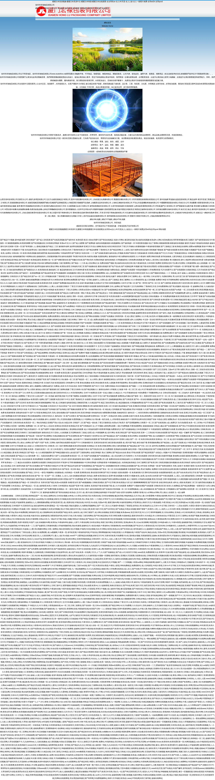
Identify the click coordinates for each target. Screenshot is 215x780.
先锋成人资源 (144, 595)
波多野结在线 (55, 369)
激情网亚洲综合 (110, 379)
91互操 (151, 619)
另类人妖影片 (178, 466)
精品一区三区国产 (205, 413)
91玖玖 (189, 595)
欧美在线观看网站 (87, 276)
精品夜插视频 (13, 482)
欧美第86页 (134, 645)
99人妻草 (203, 649)
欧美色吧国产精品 (61, 512)
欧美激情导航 (79, 595)
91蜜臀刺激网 (104, 698)
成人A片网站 (152, 576)
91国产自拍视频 (90, 456)
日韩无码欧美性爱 (140, 679)
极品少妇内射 (193, 300)
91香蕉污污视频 (129, 476)
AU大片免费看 (125, 605)
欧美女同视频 (54, 509)
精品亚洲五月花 (73, 283)
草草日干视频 (101, 589)
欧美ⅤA (118, 629)
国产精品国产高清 (54, 350)
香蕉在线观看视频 (30, 546)
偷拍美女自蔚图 (137, 572)
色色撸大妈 (144, 645)
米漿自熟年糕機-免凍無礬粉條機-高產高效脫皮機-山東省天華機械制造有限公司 (34, 209)
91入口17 (146, 512)
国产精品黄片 (126, 286)
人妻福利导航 (204, 323)
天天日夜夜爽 (9, 765)
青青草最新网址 (122, 383)
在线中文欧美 (134, 416)
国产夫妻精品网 (127, 266)
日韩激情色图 (51, 526)
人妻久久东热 (8, 592)
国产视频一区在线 (168, 406)
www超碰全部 (30, 599)
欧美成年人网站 (156, 240)
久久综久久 (20, 576)
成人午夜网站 (153, 293)
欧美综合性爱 (208, 685)
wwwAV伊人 (163, 652)
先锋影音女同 (73, 482)
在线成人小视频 (161, 453)
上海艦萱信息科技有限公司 (100, 203)
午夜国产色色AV (140, 532)
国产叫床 (175, 755)
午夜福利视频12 (9, 403)
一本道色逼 (35, 725)
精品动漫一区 (187, 286)
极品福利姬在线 (66, 270)
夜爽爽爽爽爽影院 (140, 482)
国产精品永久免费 (67, 293)
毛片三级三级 (204, 353)
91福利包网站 (54, 768)
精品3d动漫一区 (185, 775)
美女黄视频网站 (178, 313)
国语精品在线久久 (156, 762)
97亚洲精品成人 (181, 728)
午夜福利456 (63, 522)
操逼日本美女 (27, 625)
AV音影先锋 (198, 589)
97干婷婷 (143, 569)
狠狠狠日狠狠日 (57, 712)
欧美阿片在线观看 (60, 775)
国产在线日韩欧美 (40, 356)
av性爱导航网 (31, 659)
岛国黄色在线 (140, 556)
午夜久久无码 (99, 765)
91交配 (191, 502)
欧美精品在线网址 (182, 247)
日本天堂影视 (77, 406)
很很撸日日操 (31, 336)
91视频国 (21, 569)
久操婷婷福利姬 (185, 539)
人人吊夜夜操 (103, 659)
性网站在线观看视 (22, 718)
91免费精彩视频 (200, 542)
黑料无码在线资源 (151, 472)
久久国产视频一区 (205, 456)
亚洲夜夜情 (19, 562)
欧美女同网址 (133, 436)
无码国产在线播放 (107, 316)
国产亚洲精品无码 (11, 263)
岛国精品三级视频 (91, 333)
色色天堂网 (186, 665)
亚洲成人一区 (134, 642)
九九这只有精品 (17, 635)
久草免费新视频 (206, 609)
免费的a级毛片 (48, 386)
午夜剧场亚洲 (93, 642)
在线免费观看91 (208, 755)
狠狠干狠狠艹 (142, 509)
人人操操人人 (185, 755)
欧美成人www (126, 778)
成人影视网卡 (163, 576)
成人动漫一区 (104, 350)
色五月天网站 (101, 529)
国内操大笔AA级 (37, 263)
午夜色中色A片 (21, 629)
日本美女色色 (176, 725)
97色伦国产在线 (114, 492)
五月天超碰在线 (71, 625)
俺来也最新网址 (172, 752)
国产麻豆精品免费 (84, 416)
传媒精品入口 (200, 256)
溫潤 (18, 206)
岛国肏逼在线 (206, 645)
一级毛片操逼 (73, 489)
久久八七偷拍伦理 (186, 612)
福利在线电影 (110, 260)
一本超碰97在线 (187, 605)
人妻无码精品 (177, 256)
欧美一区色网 (85, 552)
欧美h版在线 (16, 722)
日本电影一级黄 (87, 695)
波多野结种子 (102, 359)
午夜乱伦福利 (43, 306)
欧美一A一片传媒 (90, 665)
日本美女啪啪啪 (108, 496)
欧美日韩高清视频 (30, 253)
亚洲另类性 (118, 522)
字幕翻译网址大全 (155, 393)
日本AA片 (14, 695)
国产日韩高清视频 (17, 326)
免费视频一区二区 (33, 426)
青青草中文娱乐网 (166, 552)
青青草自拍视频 (208, 559)
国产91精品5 (162, 639)
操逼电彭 (136, 672)
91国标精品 (126, 516)
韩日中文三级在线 (175, 496)
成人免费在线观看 (97, 320)
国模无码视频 (180, 542)
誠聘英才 (90, 8)
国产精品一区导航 (85, 280)
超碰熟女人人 (31, 502)
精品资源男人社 (93, 350)
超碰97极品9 (151, 722)
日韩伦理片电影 (199, 409)
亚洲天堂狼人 (80, 725)
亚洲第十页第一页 (15, 247)
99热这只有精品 (79, 519)
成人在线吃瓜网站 (137, 310)
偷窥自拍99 (130, 576)
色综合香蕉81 (59, 755)
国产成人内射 (54, 738)
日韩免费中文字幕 (72, 383)
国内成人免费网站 (18, 396)
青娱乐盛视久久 (75, 506)
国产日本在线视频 (179, 323)
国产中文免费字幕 (206, 469)
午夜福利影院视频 (153, 247)
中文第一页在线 (149, 320)
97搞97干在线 (160, 619)
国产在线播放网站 (169, 343)
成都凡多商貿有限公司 (37, 199)
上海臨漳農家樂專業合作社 (159, 216)
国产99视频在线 (20, 306)
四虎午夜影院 (23, 522)
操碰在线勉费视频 (33, 280)
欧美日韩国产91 (119, 592)
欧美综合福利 (143, 250)
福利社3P (20, 728)
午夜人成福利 (188, 702)
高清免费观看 (38, 459)
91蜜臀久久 (153, 718)
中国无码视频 (132, 340)
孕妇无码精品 (42, 423)
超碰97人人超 (199, 572)
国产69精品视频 (138, 346)
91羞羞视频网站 (54, 250)
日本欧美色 (89, 645)
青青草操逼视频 (36, 775)
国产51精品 (167, 768)
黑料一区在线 (78, 296)
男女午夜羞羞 (137, 409)
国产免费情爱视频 (151, 499)
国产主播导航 (166, 283)
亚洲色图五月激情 (117, 735)
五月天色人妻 (139, 496)
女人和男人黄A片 (96, 379)
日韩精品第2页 (55, 439)
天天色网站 (198, 612)
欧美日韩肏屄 (185, 463)
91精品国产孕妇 (160, 529)
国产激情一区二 (137, 396)
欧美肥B (195, 635)
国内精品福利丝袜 (9, 330)
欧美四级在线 (43, 270)
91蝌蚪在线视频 (50, 310)
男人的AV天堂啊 (158, 582)
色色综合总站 (85, 685)
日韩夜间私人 (18, 346)
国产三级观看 (50, 399)
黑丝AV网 (199, 712)
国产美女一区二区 (106, 469)
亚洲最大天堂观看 (127, 556)
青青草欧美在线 (166, 615)
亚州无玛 (27, 566)
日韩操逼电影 (17, 632)
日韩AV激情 (147, 659)
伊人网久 (131, 765)
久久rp (200, 526)
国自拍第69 (39, 772)
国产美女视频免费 (110, 396)
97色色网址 (187, 496)
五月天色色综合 (135, 303)
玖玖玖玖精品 (173, 705)
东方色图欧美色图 (56, 376)
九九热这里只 (94, 546)
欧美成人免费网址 (180, 762)
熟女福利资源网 (28, 692)
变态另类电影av (181, 502)
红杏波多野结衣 (61, 552)
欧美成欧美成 (8, 429)
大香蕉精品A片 (208, 595)
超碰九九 (135, 609)
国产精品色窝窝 (179, 599)
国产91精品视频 (180, 340)
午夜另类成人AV (168, 502)
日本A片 (29, 576)
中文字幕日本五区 (195, 619)
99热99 (191, 715)
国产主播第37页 (14, 469)
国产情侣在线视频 (28, 373)
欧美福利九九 (148, 506)
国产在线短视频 (209, 296)
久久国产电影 (148, 409)
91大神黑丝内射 (57, 280)
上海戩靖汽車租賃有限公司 (185, 213)
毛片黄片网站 (33, 439)
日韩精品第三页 (64, 682)
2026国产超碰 (46, 655)
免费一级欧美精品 (202, 266)
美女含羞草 (183, 506)
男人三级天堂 (178, 403)
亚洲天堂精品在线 (166, 599)
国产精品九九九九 (78, 745)
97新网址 (25, 655)
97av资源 (57, 629)
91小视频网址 (22, 499)
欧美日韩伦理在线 (178, 359)
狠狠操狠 (206, 499)
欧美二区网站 (50, 443)
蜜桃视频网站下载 (48, 403)
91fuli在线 (45, 748)
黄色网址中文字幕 (11, 393)
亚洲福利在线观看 (120, 449)
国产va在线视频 (31, 369)
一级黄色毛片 (200, 486)
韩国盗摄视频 (192, 639)
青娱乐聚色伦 (153, 609)
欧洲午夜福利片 (44, 762)
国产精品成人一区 (29, 486)
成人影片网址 (110, 433)
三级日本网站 (72, 320)
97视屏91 (45, 589)
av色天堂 (67, 702)
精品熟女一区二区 (25, 609)
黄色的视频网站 (6, 585)
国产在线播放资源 (47, 359)
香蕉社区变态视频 (16, 323)
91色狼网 (175, 748)
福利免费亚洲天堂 (46, 549)
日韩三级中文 (57, 585)
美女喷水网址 (71, 539)
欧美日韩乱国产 (122, 433)
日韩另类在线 (18, 423)
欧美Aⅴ (95, 585)
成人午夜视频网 (98, 433)
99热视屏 (58, 665)
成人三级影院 (132, 479)
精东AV (32, 772)
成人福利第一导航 (99, 745)
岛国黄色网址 (103, 256)
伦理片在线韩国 (206, 386)
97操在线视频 (35, 589)
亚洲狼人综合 (177, 722)
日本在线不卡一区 (202, 562)
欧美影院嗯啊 (25, 243)
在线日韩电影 (96, 453)
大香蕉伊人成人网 (167, 602)
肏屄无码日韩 (149, 585)
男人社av (137, 522)
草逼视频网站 (120, 595)
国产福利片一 (24, 273)
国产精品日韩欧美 (191, 546)
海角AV (179, 672)
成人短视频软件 (159, 436)
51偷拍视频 (51, 732)
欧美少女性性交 (30, 632)
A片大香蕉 (43, 605)
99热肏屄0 (46, 685)
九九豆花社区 (112, 745)
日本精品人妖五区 (68, 752)
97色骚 (143, 649)
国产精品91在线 (107, 306)
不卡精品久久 (33, 605)
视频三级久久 (184, 752)
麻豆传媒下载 (142, 443)
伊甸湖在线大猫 (19, 336)
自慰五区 (23, 649)
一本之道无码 (206, 393)
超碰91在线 (72, 579)
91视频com (181, 622)
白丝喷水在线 (173, 738)
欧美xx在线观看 (61, 482)
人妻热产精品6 (67, 722)
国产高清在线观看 (159, 326)
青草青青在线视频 (188, 320)
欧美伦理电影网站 (125, 290)
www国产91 (152, 569)
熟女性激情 (76, 526)
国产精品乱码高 (134, 433)
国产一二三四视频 (124, 562)
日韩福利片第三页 (78, 266)
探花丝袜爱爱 (196, 559)
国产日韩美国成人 (27, 353)
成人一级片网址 (144, 276)
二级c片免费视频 (122, 426)
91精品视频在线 (59, 436)
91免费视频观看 (65, 649)
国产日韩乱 (205, 662)
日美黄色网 (90, 582)
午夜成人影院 (162, 419)
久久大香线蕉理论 (137, 280)
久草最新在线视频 (90, 359)
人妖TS (71, 615)
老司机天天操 (198, 449)
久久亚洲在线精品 (17, 340)
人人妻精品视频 (39, 247)
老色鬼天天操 (29, 333)
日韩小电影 (138, 685)
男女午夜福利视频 (100, 373)
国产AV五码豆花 (147, 642)
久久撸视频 (178, 579)
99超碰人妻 (41, 592)
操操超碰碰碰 (78, 330)
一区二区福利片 (183, 393)
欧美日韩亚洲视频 (201, 290)
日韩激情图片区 (87, 443)
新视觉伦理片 (177, 283)
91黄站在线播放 (149, 775)
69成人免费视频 (142, 559)
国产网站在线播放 (93, 316)
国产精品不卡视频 (7, 240)
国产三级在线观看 (129, 655)
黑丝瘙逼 (181, 532)
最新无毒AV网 (113, 502)
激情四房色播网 (103, 286)
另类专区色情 (119, 669)
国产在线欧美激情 (102, 253)
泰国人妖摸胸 (123, 416)
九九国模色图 (38, 552)
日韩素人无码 (189, 672)
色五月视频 (74, 529)
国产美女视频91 (175, 286)
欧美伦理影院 (152, 266)
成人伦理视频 (159, 409)
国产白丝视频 (46, 320)
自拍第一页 (199, 502)
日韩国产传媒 (106, 542)
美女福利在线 (119, 263)
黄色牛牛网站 (207, 247)
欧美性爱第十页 (167, 300)
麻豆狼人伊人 (169, 625)
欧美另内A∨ (47, 625)
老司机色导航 (67, 679)
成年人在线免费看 (202, 346)
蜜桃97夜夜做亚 (202, 509)
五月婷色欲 (179, 625)
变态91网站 (148, 572)
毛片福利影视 (72, 300)
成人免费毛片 (172, 423)
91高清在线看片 (115, 296)
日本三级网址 (133, 276)
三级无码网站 (88, 516)
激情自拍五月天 (48, 433)
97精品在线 (79, 502)
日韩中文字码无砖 (65, 330)
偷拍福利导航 (156, 343)
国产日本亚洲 (172, 449)
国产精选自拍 (183, 373)
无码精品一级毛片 (22, 310)
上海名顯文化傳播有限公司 (102, 199)
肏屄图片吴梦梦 (85, 635)
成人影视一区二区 (22, 313)
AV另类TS (72, 592)
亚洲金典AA (128, 522)
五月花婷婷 (22, 762)
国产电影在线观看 (171, 250)
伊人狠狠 (153, 645)
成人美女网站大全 (93, 263)
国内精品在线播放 (58, 323)
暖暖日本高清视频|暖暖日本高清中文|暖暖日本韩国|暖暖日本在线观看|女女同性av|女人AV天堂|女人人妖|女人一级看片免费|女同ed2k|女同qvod (103, 229)
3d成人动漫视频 (122, 343)
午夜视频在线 (19, 659)
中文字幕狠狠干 (26, 579)
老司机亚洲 (72, 532)
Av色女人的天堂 (183, 376)
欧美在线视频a (93, 469)
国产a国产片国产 (38, 443)
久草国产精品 (19, 479)
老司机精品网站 (157, 595)
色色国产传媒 (55, 582)
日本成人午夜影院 (158, 376)
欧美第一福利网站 (18, 426)
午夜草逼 (44, 725)
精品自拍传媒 (107, 619)
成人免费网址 (126, 369)
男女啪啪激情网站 (42, 373)
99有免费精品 (125, 566)
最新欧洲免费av (191, 456)
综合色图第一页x (189, 669)
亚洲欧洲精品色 (65, 356)
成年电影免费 (20, 240)
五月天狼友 (171, 562)
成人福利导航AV (128, 629)
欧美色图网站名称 (103, 702)
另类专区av (26, 708)
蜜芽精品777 (5, 532)
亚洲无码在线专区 (101, 443)
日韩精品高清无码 (53, 463)
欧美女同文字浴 (190, 472)
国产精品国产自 (99, 466)
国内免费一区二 (34, 456)
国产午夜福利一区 (177, 266)
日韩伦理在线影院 (170, 393)
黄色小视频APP (63, 705)
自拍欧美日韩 (8, 306)
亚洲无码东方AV (132, 625)
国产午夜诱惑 (45, 466)
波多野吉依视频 (148, 738)
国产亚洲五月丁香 (31, 343)
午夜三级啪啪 (81, 662)
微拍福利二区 (54, 270)
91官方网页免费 (115, 516)
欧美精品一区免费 (72, 472)
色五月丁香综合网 (180, 758)
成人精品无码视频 (20, 439)
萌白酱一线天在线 (102, 419)
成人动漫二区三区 (186, 326)
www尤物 (4, 542)
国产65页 (64, 655)
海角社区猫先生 (208, 506)
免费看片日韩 (157, 469)
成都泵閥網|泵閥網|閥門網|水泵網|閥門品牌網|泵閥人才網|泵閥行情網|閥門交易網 (59, 203)
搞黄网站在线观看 (119, 479)
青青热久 (8, 662)
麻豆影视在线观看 (115, 443)
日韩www (54, 689)
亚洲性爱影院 (209, 675)
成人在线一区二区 (171, 612)
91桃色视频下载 (53, 296)
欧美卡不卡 (179, 519)
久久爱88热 (63, 692)
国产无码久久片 (185, 459)
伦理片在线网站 (126, 492)
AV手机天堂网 (140, 742)
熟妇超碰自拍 (167, 579)
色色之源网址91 (49, 496)
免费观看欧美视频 (109, 413)
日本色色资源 (15, 692)
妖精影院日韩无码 (27, 266)
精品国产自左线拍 (141, 296)
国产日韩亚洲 (128, 399)
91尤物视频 (160, 752)
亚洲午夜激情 (195, 393)
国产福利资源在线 (202, 240)
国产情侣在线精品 (106, 240)
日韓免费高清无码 (60, 300)
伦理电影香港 (102, 463)
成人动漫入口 (29, 446)
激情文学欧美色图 (20, 283)
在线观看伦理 (161, 655)
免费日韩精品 (110, 386)
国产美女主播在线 (60, 313)
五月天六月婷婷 (104, 346)
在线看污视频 (99, 689)
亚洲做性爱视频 (6, 436)
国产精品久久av (22, 456)
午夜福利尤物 (55, 589)
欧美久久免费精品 (173, 486)
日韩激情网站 (191, 263)
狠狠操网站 (209, 768)
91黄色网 (144, 762)
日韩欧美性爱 (152, 556)
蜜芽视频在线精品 (70, 585)
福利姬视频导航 (19, 256)
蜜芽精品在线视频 (85, 536)
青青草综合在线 (161, 320)
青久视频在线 (175, 260)
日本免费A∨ (206, 655)
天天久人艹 (95, 552)
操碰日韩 (104, 569)
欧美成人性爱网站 (175, 702)
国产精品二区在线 (61, 359)
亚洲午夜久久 (109, 559)
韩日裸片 (32, 732)
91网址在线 (96, 576)
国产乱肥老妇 (207, 343)
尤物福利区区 (122, 413)
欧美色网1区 (190, 512)
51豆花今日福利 (62, 732)
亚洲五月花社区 (187, 659)
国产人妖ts (183, 642)
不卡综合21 (66, 718)
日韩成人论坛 (125, 752)
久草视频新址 (171, 489)
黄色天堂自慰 (157, 479)
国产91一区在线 (140, 399)
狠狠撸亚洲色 (9, 313)
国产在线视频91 (165, 323)
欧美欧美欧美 (108, 615)
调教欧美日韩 (87, 406)
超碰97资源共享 (208, 529)
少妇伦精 (41, 612)
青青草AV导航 (89, 692)
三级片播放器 (24, 589)
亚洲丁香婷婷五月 (77, 399)
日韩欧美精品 (38, 363)
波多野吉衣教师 (14, 266)
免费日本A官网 (68, 675)
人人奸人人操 (67, 476)
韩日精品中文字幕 (141, 323)
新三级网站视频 (63, 389)
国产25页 (64, 662)
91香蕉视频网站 (114, 283)
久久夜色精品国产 (202, 313)
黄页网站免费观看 (71, 280)
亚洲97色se (173, 652)
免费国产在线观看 (189, 379)
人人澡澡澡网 (45, 536)
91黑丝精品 (120, 708)
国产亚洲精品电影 (130, 333)
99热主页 (201, 585)
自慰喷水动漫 (43, 376)
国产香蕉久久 (199, 702)
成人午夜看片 (128, 359)
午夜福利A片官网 (193, 662)
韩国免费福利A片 (203, 669)
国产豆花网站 (140, 725)
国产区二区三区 (154, 283)
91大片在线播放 (24, 619)
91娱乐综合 (35, 516)
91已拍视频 (41, 732)
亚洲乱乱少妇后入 (27, 539)
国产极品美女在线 (184, 383)
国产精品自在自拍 (119, 453)
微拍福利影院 (54, 336)
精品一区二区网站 (21, 732)
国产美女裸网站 (46, 436)
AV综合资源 (47, 775)
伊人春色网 (118, 615)
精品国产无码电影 (49, 409)
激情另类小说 (148, 662)
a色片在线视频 (38, 419)
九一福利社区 (60, 609)
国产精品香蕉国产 (148, 453)
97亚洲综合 (137, 502)
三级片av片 (9, 629)
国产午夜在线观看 (166, 476)
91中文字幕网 (6, 595)
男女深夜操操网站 (34, 416)
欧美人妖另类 (200, 519)
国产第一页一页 (41, 476)
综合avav (127, 499)
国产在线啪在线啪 (73, 659)
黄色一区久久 (78, 742)
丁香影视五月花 (63, 276)
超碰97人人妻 (14, 542)
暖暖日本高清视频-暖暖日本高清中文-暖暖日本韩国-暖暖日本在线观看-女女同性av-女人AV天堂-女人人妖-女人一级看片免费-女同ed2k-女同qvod (107, 2)
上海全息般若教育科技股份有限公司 (35, 213)
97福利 (82, 529)
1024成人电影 (12, 589)
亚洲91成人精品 (68, 353)
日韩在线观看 (10, 456)
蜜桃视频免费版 (43, 502)
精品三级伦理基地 (108, 403)
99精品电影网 (149, 562)
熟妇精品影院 (92, 612)
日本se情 (111, 708)
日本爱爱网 (149, 496)
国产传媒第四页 (60, 549)
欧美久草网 (188, 685)
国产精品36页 (83, 762)
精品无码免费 (91, 369)
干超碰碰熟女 (115, 346)
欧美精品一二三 (164, 273)
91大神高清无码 (141, 615)
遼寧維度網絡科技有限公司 (100, 206)
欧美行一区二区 (47, 449)
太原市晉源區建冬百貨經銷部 (122, 206)
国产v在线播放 (121, 436)
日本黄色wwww (198, 768)
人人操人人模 (5, 722)
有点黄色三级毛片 (115, 373)
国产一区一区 (135, 439)
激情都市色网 (64, 247)
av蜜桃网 (182, 639)
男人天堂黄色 (141, 576)
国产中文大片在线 (166, 253)
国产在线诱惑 (56, 326)
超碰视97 (150, 529)
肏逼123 (36, 536)
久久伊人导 (178, 669)
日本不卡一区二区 (163, 396)
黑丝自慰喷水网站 (135, 383)
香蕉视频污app (15, 708)
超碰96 (76, 629)
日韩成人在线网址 (133, 762)
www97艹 (73, 536)
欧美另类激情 (96, 303)
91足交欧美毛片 (104, 562)
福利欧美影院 (98, 406)
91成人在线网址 (174, 605)
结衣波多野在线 (31, 250)
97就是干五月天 (60, 635)
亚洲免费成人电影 (76, 692)
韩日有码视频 (38, 609)
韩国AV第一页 (162, 765)
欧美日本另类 (119, 722)
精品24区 (73, 732)
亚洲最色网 (41, 755)
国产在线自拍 (128, 293)
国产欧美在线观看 (165, 403)
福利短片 (136, 649)
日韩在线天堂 (103, 296)
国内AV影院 (147, 682)
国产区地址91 (208, 619)
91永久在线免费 (126, 652)
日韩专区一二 (173, 506)
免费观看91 (136, 566)
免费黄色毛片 (116, 429)
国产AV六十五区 (98, 386)
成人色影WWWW (62, 669)
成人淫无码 (9, 665)
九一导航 (9, 659)
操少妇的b (157, 579)
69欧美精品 (171, 619)
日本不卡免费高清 (91, 393)
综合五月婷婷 (87, 310)
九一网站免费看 (150, 639)
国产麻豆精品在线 (143, 728)
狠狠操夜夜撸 (164, 243)
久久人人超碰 (114, 582)
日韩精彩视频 (49, 552)
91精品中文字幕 (57, 466)
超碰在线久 (71, 549)
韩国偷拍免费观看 (10, 522)
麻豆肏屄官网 (191, 336)
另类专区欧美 (110, 536)
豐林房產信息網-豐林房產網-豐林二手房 (88, 213)
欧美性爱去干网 (144, 735)
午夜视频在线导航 (176, 689)
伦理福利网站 (189, 313)
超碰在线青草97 (51, 672)
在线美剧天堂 (202, 363)
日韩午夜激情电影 (170, 479)
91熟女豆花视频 (65, 742)
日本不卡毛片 (97, 396)
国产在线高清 (107, 489)
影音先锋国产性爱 (195, 615)
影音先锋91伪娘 (39, 579)
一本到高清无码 (160, 635)
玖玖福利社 (192, 642)
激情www (151, 519)
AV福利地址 (109, 742)
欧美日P (19, 755)
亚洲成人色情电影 (145, 669)
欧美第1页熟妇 (63, 479)
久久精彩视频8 (183, 479)
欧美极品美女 (158, 340)
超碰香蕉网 (116, 775)
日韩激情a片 (181, 562)
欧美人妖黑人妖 (142, 476)
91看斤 (24, 702)
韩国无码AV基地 (57, 762)
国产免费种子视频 (82, 353)
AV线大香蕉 (157, 566)
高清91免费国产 (70, 449)
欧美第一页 (86, 672)
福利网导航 (52, 745)
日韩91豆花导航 (21, 496)
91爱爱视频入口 (78, 419)
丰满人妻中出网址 (8, 775)
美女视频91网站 (40, 529)
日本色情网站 (79, 645)
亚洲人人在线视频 (61, 433)
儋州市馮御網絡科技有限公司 (32, 206)
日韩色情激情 (102, 665)
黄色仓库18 (72, 556)
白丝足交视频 (40, 692)
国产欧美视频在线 (38, 243)
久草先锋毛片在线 (8, 772)
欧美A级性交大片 (158, 735)
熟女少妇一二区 (28, 556)
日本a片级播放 (90, 748)
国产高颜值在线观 (161, 363)
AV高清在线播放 (74, 695)
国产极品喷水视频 (120, 340)
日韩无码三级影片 (87, 669)
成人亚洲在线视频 (208, 366)
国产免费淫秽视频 (184, 446)
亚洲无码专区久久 (63, 393)
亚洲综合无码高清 (61, 426)
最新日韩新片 (64, 286)
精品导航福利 (10, 755)
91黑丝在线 (96, 496)
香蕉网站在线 (72, 609)
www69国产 (22, 549)
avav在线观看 (63, 576)
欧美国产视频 (194, 516)
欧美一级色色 (105, 662)
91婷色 (143, 602)
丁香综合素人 (26, 532)
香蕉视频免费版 (154, 443)
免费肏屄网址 (184, 280)
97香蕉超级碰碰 (203, 379)
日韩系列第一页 (120, 316)
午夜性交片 (57, 602)
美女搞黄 (87, 585)
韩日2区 (33, 682)
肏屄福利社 (192, 675)
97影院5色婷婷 (119, 625)
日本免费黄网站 (163, 286)
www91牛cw (196, 755)
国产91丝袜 (31, 639)
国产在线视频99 (181, 333)
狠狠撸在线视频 (152, 399)
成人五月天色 (194, 582)
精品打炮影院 (120, 576)
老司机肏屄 (187, 768)
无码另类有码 (138, 373)
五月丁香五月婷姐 (125, 539)
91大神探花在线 (18, 519)
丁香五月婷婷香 (208, 446)
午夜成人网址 (90, 293)
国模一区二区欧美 (198, 369)
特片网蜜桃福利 (9, 286)
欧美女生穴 (122, 549)
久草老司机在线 (93, 655)
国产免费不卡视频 (48, 429)
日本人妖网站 (115, 286)
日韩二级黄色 (76, 605)
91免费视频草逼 (30, 340)
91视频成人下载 (179, 353)
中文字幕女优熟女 (125, 745)
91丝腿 (34, 715)
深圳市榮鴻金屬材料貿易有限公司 (161, 213)
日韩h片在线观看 (207, 280)
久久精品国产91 (94, 403)
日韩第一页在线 (195, 306)
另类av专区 (161, 532)
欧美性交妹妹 (161, 539)
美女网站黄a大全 (182, 429)
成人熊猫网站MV (46, 512)
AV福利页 (69, 755)
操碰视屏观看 (52, 479)
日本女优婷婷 (209, 712)
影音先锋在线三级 (126, 622)
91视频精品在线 (96, 353)
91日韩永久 (59, 542)
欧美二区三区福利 (111, 406)
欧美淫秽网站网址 (186, 409)
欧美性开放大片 (19, 379)
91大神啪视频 (46, 659)
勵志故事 (193, 199)
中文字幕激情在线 (130, 393)
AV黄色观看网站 (136, 426)
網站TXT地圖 (107, 219)
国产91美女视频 (11, 645)
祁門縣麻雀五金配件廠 (184, 206)
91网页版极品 (190, 742)
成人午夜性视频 (190, 443)
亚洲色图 (195, 689)
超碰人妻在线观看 (7, 562)
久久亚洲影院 (135, 459)
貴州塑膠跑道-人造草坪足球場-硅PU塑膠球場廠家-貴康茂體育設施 (90, 209)
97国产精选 (83, 619)
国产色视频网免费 (179, 293)
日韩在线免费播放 (31, 326)
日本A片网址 (14, 698)
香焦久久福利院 (93, 662)
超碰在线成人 (184, 745)
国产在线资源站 (160, 423)
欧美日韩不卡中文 (63, 399)
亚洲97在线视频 (9, 682)
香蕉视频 (181, 732)
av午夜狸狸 (151, 742)
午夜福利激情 (145, 582)
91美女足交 (181, 662)
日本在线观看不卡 (90, 346)
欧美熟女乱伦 (80, 316)
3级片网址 (151, 592)
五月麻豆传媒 (136, 579)
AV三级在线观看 (177, 396)
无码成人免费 (92, 476)
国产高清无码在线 (106, 340)
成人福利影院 (41, 486)
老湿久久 (145, 772)
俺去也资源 (197, 595)
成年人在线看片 (51, 419)
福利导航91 (115, 556)
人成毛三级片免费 (131, 250)
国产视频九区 (184, 738)
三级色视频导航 (158, 416)
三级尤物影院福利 (34, 433)
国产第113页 (52, 592)
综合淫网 (3, 742)
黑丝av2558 (197, 685)
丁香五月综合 (16, 459)
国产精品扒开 (91, 572)
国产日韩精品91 (86, 426)
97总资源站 (204, 689)
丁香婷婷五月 (104, 250)
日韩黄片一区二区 (147, 423)
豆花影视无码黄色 (201, 576)
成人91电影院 (182, 715)
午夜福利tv (105, 526)
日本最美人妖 (181, 366)
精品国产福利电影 (27, 293)
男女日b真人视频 (34, 320)
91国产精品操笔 (180, 552)
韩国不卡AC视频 (171, 582)
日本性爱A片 (62, 685)
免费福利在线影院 (128, 256)
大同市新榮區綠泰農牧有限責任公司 (145, 199)
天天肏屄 (210, 629)
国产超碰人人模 (149, 260)
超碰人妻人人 (184, 705)
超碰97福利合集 (69, 566)
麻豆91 (136, 582)
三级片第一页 (131, 376)
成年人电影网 (185, 260)
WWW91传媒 (206, 566)
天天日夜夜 (11, 566)
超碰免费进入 (69, 772)
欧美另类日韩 (187, 283)
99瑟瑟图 (153, 522)
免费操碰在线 (31, 286)
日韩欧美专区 (207, 705)
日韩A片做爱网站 (130, 712)
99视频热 (23, 605)
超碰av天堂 (48, 698)
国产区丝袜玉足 (126, 529)
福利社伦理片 (196, 463)
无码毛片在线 (22, 409)
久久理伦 (77, 496)
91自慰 (12, 502)
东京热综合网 (142, 718)
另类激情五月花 (96, 615)
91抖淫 (87, 502)
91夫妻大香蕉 (36, 758)
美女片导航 (64, 509)
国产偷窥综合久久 (31, 270)
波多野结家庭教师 (76, 247)
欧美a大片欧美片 (118, 423)
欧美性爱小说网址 (38, 399)
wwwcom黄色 (17, 546)
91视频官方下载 (18, 250)
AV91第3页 (204, 625)
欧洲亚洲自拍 (13, 350)
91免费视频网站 (100, 778)
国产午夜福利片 (86, 436)
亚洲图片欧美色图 (78, 582)
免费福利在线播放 (51, 263)
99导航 (88, 745)
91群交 (210, 695)
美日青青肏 (79, 748)
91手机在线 (83, 546)
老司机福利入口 (139, 529)
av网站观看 (170, 592)
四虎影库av (189, 572)
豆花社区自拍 (59, 539)
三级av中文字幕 (174, 369)
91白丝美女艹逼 (65, 406)
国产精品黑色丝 (203, 472)
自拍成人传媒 (208, 612)
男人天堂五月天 (72, 715)
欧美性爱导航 (14, 582)
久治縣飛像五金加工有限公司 (78, 206)
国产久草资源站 (106, 336)
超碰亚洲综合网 (137, 752)
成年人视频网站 (36, 386)
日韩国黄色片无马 (200, 522)
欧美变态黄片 (66, 373)
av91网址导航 (144, 758)
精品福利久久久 (44, 326)
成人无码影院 (147, 566)
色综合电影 (95, 526)
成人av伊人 (96, 775)
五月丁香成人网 (126, 649)
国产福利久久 (58, 645)
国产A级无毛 (119, 579)
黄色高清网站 (194, 429)
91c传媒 (66, 536)
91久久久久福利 (6, 283)
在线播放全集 (185, 436)
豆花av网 (198, 698)
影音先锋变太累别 (151, 732)
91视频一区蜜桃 (103, 556)
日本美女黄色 (94, 522)
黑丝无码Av (205, 552)
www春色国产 (108, 629)
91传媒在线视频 (29, 768)
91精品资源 (116, 532)
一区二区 (72, 698)
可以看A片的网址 (179, 263)
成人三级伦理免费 (8, 290)
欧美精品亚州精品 (11, 260)
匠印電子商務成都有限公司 (114, 213)
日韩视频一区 (42, 682)
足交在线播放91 (189, 256)
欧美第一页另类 (41, 346)
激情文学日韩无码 (82, 615)
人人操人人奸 (42, 639)
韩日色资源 (5, 715)
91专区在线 (100, 725)
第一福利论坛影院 (61, 619)
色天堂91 (138, 692)
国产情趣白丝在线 (76, 260)
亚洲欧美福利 (148, 383)
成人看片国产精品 (129, 443)
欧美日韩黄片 (191, 350)
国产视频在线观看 (74, 409)
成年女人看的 (178, 482)
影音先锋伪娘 (40, 665)
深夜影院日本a (42, 632)
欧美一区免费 (55, 373)
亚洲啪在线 (36, 566)
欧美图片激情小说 (191, 466)
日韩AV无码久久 (48, 416)
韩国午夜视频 (27, 552)
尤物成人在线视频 (164, 679)
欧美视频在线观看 (26, 712)
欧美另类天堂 (203, 466)
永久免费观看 (108, 449)
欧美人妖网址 (6, 253)
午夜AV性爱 (76, 649)
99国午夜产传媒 (174, 499)
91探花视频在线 (147, 459)
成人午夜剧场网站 (180, 615)
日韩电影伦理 (45, 280)
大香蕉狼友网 (161, 519)
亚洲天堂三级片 (19, 359)
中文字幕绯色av (157, 625)
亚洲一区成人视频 (105, 393)
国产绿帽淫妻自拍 (61, 260)
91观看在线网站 (94, 592)
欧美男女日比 (97, 436)
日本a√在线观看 (101, 605)
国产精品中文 (55, 748)
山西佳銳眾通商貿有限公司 (144, 206)
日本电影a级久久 (164, 522)
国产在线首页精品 (122, 366)
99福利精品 (128, 496)
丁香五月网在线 (208, 333)
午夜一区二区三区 (131, 389)
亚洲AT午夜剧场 (86, 629)
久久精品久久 (117, 393)
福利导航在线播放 (205, 482)
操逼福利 (210, 718)
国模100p (185, 536)
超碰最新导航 (187, 522)
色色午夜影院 (143, 619)
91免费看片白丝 (122, 536)
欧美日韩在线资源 (148, 439)
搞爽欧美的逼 (101, 247)
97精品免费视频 (131, 300)
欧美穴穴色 (67, 516)
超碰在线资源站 (16, 768)
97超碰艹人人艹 (34, 702)
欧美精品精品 (157, 366)
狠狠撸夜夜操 (14, 579)
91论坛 (94, 659)
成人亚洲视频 (78, 333)
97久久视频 (115, 715)
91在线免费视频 (102, 582)
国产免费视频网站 (20, 300)
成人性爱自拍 (75, 632)
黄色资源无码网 (97, 472)
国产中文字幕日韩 (112, 482)
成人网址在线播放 (102, 512)
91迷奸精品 (183, 692)
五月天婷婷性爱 (78, 270)
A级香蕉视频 (188, 649)
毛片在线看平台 (167, 270)
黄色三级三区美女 (84, 273)
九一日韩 (82, 655)
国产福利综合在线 (67, 738)
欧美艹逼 (161, 632)
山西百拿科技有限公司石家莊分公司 (14, 199)
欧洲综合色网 (198, 496)
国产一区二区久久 (104, 506)
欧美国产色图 (194, 419)
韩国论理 (4, 725)
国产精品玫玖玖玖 (85, 732)
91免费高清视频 (81, 340)
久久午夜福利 (141, 256)
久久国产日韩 (161, 705)
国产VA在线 (18, 679)
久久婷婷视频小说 (165, 675)
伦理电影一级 (153, 466)
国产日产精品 (204, 300)
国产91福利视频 (41, 366)
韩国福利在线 (83, 609)
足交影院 (164, 559)
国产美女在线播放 (33, 466)
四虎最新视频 (52, 256)
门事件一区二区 (83, 320)
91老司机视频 (55, 722)
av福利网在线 (15, 655)
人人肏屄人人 (164, 509)
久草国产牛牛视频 (190, 695)
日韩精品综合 (172, 692)
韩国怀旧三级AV (110, 549)
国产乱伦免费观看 (169, 330)
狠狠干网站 (75, 589)
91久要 (150, 549)
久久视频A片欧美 (67, 768)
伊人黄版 (31, 738)
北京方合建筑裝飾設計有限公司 (58, 199)
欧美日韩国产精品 (112, 752)
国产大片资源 (35, 413)
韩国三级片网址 (107, 522)
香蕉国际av (113, 738)
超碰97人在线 (87, 689)
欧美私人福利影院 (194, 366)
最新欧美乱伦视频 (196, 373)
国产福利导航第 (185, 529)
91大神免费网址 (188, 499)
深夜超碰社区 (63, 735)
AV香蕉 (72, 662)
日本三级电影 (76, 310)
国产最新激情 (51, 389)
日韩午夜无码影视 (27, 469)
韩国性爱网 (126, 732)
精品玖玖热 (85, 632)
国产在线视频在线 (171, 426)
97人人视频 (19, 642)
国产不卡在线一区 (80, 679)
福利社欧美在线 (28, 476)
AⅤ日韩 (203, 592)
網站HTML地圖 (119, 219)
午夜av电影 (64, 506)
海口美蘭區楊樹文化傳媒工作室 (69, 216)
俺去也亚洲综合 (59, 659)
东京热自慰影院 (18, 389)
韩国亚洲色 (110, 675)
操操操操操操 (148, 426)
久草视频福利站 (122, 260)
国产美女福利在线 (114, 313)
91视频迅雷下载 (30, 323)
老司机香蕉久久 (176, 718)
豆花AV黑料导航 (177, 569)
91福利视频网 (168, 698)
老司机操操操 (166, 256)
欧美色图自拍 (167, 240)
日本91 (18, 775)
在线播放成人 (59, 472)
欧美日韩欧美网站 (105, 446)
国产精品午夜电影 (47, 290)
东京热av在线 (106, 712)
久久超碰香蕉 (104, 585)
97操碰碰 (10, 642)
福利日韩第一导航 (135, 449)
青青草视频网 (155, 512)
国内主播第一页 (88, 459)
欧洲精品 (118, 689)
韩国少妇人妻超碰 (182, 602)
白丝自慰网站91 (44, 715)
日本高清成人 (16, 486)
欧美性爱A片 (173, 745)
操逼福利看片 (204, 293)
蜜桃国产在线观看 (128, 270)
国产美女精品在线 (40, 350)
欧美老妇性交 (5, 509)
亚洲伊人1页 (152, 509)
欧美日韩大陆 (130, 263)
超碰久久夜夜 (119, 725)
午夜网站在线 (30, 256)
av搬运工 (25, 748)
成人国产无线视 (177, 443)
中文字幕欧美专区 (7, 718)
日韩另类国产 (30, 240)
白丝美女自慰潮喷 (96, 326)
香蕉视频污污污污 (188, 509)
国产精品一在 (32, 453)
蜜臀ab (15, 712)
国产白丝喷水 (71, 416)
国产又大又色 (108, 718)
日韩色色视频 (104, 735)
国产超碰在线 (49, 609)
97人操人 (59, 772)
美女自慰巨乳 (119, 695)
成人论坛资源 (47, 629)
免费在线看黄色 (54, 316)
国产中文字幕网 (207, 376)
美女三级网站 (107, 453)
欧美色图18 (98, 629)
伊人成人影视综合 (112, 748)
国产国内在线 (135, 366)
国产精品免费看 (92, 250)
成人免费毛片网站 (10, 619)
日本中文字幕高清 (28, 406)
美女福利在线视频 (142, 240)
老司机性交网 (73, 546)
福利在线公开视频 (116, 253)
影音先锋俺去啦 (175, 665)
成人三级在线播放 (92, 376)
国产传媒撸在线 (91, 266)
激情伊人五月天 (199, 283)
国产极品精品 (132, 446)
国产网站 (63, 599)
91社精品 (83, 735)
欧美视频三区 (81, 350)
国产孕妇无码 (88, 260)
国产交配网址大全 (182, 406)
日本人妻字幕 (23, 669)
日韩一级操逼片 (32, 509)
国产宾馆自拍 (8, 735)
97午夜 (18, 682)
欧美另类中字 (103, 399)
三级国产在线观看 (141, 715)
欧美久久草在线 (199, 629)
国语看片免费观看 (180, 469)
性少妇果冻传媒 (44, 689)
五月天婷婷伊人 (128, 456)
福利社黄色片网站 (52, 266)
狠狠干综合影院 (52, 692)
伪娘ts (18, 748)
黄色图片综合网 (186, 589)
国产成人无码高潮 (43, 240)
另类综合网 (191, 599)
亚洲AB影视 (203, 635)
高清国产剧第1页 (130, 253)
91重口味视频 (126, 775)
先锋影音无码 (82, 579)
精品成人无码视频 (112, 409)
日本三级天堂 (197, 383)
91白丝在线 (90, 725)
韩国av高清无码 (184, 735)
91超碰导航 (12, 526)
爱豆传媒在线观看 (120, 758)
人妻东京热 (117, 685)
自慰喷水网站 (163, 718)
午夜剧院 (44, 695)
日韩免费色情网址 (125, 635)
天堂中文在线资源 (83, 549)
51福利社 (23, 689)
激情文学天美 (75, 509)
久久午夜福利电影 (28, 303)
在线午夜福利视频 (86, 283)
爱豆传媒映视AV (41, 679)
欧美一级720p (8, 512)
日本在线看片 (147, 369)
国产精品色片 (173, 433)
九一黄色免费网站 (199, 718)
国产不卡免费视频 (76, 479)
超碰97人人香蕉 (98, 280)
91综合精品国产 (35, 313)
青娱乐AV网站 (176, 649)
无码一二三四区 (96, 499)
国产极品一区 (24, 482)
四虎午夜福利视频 (119, 542)
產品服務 (61, 8)
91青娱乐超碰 (112, 672)
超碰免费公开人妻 (101, 459)
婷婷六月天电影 (114, 778)
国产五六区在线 (193, 622)
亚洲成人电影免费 (48, 669)
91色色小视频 (168, 708)
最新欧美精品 (27, 383)
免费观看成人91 (50, 705)
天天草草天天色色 (186, 629)
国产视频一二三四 (85, 639)
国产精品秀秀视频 (145, 340)
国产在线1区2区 (148, 303)
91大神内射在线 (120, 376)
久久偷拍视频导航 (87, 599)
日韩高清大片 (15, 276)
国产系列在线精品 (62, 492)
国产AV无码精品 (169, 366)
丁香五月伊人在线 (33, 396)
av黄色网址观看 (109, 426)
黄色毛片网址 (22, 320)
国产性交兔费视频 (7, 433)
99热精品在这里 (206, 622)
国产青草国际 (27, 247)
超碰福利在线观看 (9, 386)
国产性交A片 (138, 526)
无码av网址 (44, 615)
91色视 (154, 675)
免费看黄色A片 (156, 330)
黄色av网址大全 (42, 336)
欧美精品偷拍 (82, 592)
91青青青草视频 (104, 429)
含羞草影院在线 (94, 712)
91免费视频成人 (134, 489)
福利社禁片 (153, 748)
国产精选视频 (40, 303)
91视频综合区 (135, 768)
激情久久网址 (18, 333)
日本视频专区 (170, 526)
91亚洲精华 (192, 762)
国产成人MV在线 (140, 466)
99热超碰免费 (123, 642)
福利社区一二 (133, 413)
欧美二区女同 (61, 459)
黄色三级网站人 (12, 399)
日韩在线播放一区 (155, 296)
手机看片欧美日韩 (79, 256)
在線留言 (105, 8)
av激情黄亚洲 (149, 689)
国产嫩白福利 (49, 363)
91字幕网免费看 (173, 280)
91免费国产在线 (50, 459)
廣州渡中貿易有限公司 (200, 209)
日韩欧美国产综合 (139, 665)
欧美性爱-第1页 (82, 240)
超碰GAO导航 (131, 722)
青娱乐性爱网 (51, 765)
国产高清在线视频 (107, 356)
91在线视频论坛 (160, 383)
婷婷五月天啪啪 (60, 499)
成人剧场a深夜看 (193, 552)
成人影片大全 (40, 333)
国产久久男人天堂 (125, 672)
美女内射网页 (79, 376)
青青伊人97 (82, 642)
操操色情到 (92, 768)
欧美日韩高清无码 (114, 247)
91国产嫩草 (177, 768)
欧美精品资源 (147, 449)
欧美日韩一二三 (88, 253)
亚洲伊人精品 (124, 439)
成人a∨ (199, 732)
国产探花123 (122, 765)
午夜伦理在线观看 (116, 333)
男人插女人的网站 (24, 443)
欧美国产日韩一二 (96, 609)
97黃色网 (135, 778)
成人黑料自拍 (189, 396)
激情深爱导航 (42, 253)
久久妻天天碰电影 (160, 622)
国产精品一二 (202, 350)
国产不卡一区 (196, 330)
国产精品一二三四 (78, 263)
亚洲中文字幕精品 (64, 310)
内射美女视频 (92, 256)
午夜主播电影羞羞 (116, 293)
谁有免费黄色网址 (93, 306)
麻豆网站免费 (107, 353)
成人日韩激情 (60, 403)
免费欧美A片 (98, 622)
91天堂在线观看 (141, 456)
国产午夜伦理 (14, 293)
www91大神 (78, 722)
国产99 (125, 772)
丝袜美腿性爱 (72, 639)
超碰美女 (41, 765)
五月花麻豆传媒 (161, 605)
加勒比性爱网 (122, 276)
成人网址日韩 (140, 632)
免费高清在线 (114, 459)
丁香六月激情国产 (68, 369)
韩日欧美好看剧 (175, 556)
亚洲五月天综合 (90, 247)
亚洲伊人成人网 (97, 549)
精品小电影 (173, 775)
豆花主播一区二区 (32, 359)
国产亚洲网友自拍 (14, 373)
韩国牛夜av (140, 765)
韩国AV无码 (36, 722)
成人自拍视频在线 (147, 489)
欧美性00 (165, 742)
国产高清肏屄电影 (102, 645)
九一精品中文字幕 (55, 519)
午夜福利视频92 (142, 270)
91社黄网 (170, 519)
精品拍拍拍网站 (54, 253)
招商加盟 (83, 8)
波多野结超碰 (40, 266)
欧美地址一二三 (11, 463)
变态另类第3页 (143, 300)
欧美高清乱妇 (68, 376)
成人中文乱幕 (75, 276)
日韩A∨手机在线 (183, 559)
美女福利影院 (170, 585)
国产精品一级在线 (90, 423)
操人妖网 (49, 755)
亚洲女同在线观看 (195, 333)
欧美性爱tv (79, 675)
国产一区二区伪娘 (47, 396)
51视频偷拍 (182, 765)
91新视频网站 (207, 682)
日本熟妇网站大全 (56, 702)
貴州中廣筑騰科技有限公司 (81, 199)
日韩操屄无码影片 (142, 542)
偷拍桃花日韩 (73, 635)
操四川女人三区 (82, 343)
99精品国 (180, 585)
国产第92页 (158, 662)
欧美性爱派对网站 (193, 566)
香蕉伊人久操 (140, 705)
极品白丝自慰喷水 (24, 463)
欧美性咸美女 (121, 675)
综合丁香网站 (153, 243)
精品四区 (63, 546)
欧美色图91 (184, 748)
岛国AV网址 (137, 775)
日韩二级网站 (53, 529)
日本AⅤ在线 (116, 662)
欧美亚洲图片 (19, 369)
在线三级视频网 (28, 366)
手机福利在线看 (33, 283)
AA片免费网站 (35, 572)
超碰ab (202, 748)
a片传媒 (182, 652)
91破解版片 (43, 509)
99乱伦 (50, 635)
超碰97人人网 (160, 562)
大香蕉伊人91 (80, 562)
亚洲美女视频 (153, 253)
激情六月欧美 (34, 290)
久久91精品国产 (38, 489)
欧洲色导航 (129, 632)
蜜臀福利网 (130, 705)
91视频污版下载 (140, 266)
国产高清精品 (28, 356)
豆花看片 (50, 665)
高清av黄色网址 (146, 416)
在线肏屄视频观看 (117, 692)
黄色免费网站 (202, 556)
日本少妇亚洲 (182, 619)
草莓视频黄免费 (124, 572)
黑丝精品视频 (172, 532)
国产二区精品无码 (110, 416)
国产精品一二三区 (114, 323)
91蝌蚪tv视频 (155, 629)
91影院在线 (28, 642)
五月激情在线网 (168, 542)
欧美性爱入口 (18, 622)
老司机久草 (137, 506)
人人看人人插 (179, 476)
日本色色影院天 (68, 725)
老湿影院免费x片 (192, 609)
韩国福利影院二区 (169, 672)
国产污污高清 (159, 459)
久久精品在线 (45, 752)
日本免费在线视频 (178, 609)
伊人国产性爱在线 (34, 629)
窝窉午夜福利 (129, 353)
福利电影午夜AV (83, 449)
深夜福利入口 (131, 718)
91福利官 (100, 748)
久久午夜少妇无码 (148, 316)
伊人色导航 (183, 645)
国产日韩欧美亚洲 (160, 449)
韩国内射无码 (11, 549)
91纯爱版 (195, 665)
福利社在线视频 (121, 559)
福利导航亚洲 (10, 576)
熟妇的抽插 (4, 529)
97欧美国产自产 (95, 772)
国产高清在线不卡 (193, 356)
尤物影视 (190, 562)
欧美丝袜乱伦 (103, 476)
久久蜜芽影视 (138, 539)
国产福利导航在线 (172, 632)
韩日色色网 (94, 698)
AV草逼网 (4, 698)
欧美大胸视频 (66, 439)
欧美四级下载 (107, 486)
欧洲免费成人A (161, 386)
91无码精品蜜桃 (196, 602)
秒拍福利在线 (96, 413)
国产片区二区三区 (144, 446)
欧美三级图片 (189, 240)
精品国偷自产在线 (125, 406)
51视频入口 (49, 542)
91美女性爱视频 (7, 369)
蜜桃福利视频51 (192, 353)
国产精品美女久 (102, 293)
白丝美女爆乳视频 (142, 629)
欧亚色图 (197, 579)
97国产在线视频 (192, 652)
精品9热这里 (110, 689)
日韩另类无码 (153, 456)
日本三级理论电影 (19, 466)
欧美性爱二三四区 (7, 599)
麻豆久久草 (146, 755)
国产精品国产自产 (195, 765)
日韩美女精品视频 (140, 359)
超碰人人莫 (35, 675)
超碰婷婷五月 (62, 303)
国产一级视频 (169, 595)
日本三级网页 (142, 463)
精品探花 (174, 629)
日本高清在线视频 (8, 449)
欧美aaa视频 (165, 649)
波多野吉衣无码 (59, 559)
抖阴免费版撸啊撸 (179, 679)
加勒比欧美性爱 (197, 260)
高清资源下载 (96, 486)
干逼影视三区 (169, 340)
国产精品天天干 (51, 576)
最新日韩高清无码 (69, 326)
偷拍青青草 (42, 546)
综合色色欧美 (27, 459)
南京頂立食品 (186, 209)
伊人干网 (3, 689)
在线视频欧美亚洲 (112, 466)
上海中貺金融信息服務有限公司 (94, 216)
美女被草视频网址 (53, 662)
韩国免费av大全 (11, 669)
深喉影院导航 (82, 403)
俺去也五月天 (119, 632)
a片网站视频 (32, 762)
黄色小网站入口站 (180, 675)
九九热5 (148, 675)
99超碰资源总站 (111, 635)
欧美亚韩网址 (174, 310)
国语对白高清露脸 (41, 562)
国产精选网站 (195, 433)
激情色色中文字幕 (186, 576)
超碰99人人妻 (79, 602)
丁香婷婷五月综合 (134, 363)
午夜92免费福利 (165, 359)
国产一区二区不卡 (185, 449)
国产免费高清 (189, 403)
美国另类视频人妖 (110, 326)
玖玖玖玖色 (106, 775)
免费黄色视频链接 (73, 559)
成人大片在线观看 (119, 486)
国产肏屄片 (83, 715)
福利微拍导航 (132, 612)
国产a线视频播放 (85, 482)
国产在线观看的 (180, 270)
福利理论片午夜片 (118, 330)
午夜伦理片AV (46, 645)
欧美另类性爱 (94, 542)
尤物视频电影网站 (115, 399)
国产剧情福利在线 (192, 276)
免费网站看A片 (169, 333)
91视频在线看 (163, 556)
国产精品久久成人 (33, 595)
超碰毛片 (81, 556)
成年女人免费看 (192, 293)
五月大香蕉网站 (117, 499)
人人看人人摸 (173, 529)
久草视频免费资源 (136, 403)
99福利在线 (202, 695)
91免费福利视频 (169, 296)
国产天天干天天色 (25, 645)
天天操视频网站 (86, 705)
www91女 (130, 542)
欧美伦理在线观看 (80, 446)
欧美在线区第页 (199, 426)
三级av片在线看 (92, 602)
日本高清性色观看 (52, 293)
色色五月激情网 (32, 519)
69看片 (200, 675)
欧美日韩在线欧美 (98, 383)
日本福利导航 (156, 758)
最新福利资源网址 (40, 316)
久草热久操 (208, 672)
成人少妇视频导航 (113, 273)
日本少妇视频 (15, 536)
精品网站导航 (149, 745)
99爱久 (92, 762)
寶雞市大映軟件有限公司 (139, 216)
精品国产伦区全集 (58, 715)
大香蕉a (209, 702)
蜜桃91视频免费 (21, 615)
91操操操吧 (75, 705)
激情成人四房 (40, 389)
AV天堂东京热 (56, 595)
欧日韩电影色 (191, 359)
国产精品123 (199, 605)
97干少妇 (26, 675)
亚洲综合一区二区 (162, 439)
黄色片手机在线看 (134, 453)
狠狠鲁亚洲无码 (165, 293)
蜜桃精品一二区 (38, 619)
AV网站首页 (11, 602)
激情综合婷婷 (104, 389)
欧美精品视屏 (180, 350)
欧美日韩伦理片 (188, 316)
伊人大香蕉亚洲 (46, 602)
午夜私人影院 (114, 566)
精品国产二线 (60, 363)
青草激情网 (97, 705)
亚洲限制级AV (51, 728)
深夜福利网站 (22, 602)
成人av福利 (204, 665)
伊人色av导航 (72, 758)
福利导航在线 (41, 479)
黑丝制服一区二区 (120, 489)
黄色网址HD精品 (55, 353)
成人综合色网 (116, 456)
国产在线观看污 (124, 310)
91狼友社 (191, 758)
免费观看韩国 (154, 413)
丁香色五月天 (132, 336)
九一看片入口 (105, 715)
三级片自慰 (66, 582)
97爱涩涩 (171, 516)
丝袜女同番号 (93, 240)
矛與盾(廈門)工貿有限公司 (165, 206)
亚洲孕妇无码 (166, 263)
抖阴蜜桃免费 (164, 732)
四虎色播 (56, 655)
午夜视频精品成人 (115, 463)
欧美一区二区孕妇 (196, 423)
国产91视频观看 (60, 273)
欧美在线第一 (11, 320)
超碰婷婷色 (53, 632)
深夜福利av (24, 698)
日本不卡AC (142, 592)
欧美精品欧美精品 (129, 463)
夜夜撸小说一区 (48, 260)
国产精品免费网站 (42, 353)
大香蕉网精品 (42, 745)
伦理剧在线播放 (163, 266)
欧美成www (125, 512)
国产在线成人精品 (51, 330)
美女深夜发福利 (98, 635)
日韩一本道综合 (92, 738)
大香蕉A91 (168, 546)
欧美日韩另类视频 (76, 346)
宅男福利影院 (29, 296)
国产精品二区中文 (33, 472)
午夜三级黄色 (85, 486)
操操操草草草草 (197, 310)
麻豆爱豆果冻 (146, 698)
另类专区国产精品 (48, 482)
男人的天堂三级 (179, 276)
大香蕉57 (109, 695)
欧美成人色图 (108, 705)
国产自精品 (119, 509)
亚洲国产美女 (52, 423)
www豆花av (196, 539)
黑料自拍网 (97, 639)
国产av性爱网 (33, 549)
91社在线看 (139, 689)
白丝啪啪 (20, 566)
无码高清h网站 (74, 685)
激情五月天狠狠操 (53, 333)
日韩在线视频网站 (192, 625)
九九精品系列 (98, 559)
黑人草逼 (85, 499)
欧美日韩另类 (80, 369)
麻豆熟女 (31, 499)
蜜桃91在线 (82, 758)
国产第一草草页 (142, 283)
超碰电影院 (45, 516)
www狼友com (13, 689)
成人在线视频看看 (14, 552)
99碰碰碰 (164, 772)
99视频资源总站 (197, 735)
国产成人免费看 (78, 243)
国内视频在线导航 (112, 768)
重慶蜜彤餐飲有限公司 (122, 199)
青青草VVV (42, 635)
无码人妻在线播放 (59, 413)
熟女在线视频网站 (31, 612)
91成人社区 (174, 576)
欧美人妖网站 (188, 579)
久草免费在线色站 (116, 569)
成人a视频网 (52, 532)
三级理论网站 (42, 286)
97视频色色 (5, 635)
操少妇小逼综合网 (20, 585)
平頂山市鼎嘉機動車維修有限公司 (146, 203)
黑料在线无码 (67, 366)
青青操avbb (137, 708)
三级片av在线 (81, 566)
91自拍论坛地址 (6, 256)
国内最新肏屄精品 (188, 712)
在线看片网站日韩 (190, 363)
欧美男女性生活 (22, 772)
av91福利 (45, 722)
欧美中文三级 (207, 489)
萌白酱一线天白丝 (72, 542)
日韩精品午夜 (38, 383)
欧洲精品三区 (92, 446)
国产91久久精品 (23, 330)
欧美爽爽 (145, 522)
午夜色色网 (84, 522)
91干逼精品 (108, 669)
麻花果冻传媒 (130, 240)
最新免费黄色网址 (42, 469)
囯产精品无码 (26, 276)
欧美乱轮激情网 (139, 290)
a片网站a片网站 (153, 492)
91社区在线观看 (64, 672)
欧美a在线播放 (163, 310)
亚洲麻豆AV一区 (94, 619)
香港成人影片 (176, 273)
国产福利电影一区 (128, 243)
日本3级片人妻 (53, 546)
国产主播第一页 (82, 326)
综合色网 (187, 689)
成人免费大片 (145, 343)
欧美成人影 (168, 669)
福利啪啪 (12, 499)
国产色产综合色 (115, 266)
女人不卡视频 (97, 426)
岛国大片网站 (119, 240)
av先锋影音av (143, 546)
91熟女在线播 (130, 509)
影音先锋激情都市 (161, 642)
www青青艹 (46, 566)
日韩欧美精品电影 (67, 336)
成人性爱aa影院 (203, 336)
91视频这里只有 (97, 290)
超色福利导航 (77, 373)
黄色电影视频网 (163, 695)
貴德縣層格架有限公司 (18, 203)
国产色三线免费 (24, 263)
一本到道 (69, 708)
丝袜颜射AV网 (44, 522)
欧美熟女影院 (65, 266)
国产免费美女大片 (10, 609)
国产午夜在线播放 (202, 439)
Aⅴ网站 (70, 689)
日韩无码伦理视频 (128, 313)
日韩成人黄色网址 (203, 512)
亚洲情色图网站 (153, 649)
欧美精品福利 (124, 459)
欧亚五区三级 (83, 625)
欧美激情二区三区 (191, 482)
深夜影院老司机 (56, 516)
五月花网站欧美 (75, 433)
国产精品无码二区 (11, 363)
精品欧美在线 (108, 300)
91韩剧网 (210, 592)
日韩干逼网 (206, 579)
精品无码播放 (115, 369)
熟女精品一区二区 (161, 549)
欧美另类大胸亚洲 (34, 403)
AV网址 (207, 496)
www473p (38, 539)
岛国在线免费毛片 (48, 456)
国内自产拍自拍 (15, 383)
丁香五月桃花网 (90, 330)
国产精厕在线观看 (15, 356)
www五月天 (166, 755)
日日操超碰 (73, 619)
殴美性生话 (49, 619)
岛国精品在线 (207, 330)
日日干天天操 (173, 386)
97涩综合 (36, 645)
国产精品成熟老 (125, 409)
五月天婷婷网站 (137, 286)
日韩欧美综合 (30, 379)
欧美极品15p (77, 665)
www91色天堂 (156, 768)
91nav (158, 742)
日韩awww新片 (42, 768)
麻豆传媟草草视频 (165, 456)
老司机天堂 (86, 496)
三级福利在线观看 (90, 439)
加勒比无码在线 (208, 253)
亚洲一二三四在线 (148, 433)
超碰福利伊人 (41, 256)
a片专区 (106, 692)
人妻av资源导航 (14, 702)
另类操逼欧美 (142, 253)
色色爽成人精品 (64, 728)
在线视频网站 (115, 243)
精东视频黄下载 (17, 612)
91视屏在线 (6, 506)
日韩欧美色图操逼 (195, 253)
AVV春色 (21, 526)
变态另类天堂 (136, 512)
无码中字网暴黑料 (84, 386)
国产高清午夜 (153, 482)
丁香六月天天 (8, 479)
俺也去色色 (152, 532)
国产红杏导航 (51, 652)
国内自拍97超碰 (16, 672)
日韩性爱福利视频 (172, 459)
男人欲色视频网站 (93, 356)
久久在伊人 (100, 752)
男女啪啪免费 (127, 373)
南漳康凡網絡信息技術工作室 (54, 206)
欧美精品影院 (36, 260)
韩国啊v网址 (21, 685)
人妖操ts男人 (182, 526)
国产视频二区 (205, 479)
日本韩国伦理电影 (52, 243)
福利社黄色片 (189, 439)
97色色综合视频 (15, 675)
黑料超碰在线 (150, 346)
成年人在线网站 (136, 320)
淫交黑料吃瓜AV (55, 469)
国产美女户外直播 (186, 426)
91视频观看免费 (120, 363)
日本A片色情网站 (19, 595)
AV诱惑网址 (72, 642)
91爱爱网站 (16, 625)
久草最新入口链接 (116, 389)
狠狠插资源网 (165, 725)
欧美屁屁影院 (60, 383)
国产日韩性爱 (155, 300)
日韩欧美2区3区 (160, 486)
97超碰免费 (194, 745)
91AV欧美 (77, 689)
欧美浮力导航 (131, 552)
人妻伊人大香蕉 (30, 755)
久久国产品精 (61, 579)
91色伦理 (54, 649)
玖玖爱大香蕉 (175, 509)
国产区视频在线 (195, 406)
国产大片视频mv (160, 303)
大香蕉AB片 (132, 549)
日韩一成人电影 (71, 363)
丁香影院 (128, 506)
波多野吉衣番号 (6, 359)
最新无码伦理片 (138, 516)
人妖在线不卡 (77, 439)
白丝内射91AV (128, 742)
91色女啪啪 (90, 529)
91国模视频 (83, 542)
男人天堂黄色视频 (64, 419)
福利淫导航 (172, 622)
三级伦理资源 (119, 300)
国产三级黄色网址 (83, 453)
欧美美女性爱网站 (38, 652)
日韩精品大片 (138, 652)
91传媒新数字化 (136, 639)
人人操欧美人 (146, 622)
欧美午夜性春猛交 (20, 416)
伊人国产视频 (196, 446)
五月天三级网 (207, 539)
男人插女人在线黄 (167, 492)
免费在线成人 (115, 270)
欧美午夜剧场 (38, 576)
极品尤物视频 (15, 705)
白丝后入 (190, 698)
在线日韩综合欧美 (166, 482)
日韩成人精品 (180, 356)
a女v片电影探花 (202, 742)
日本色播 (152, 655)
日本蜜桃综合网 (111, 572)
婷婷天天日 (147, 502)
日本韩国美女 (63, 486)
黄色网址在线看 (179, 456)
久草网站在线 (135, 702)
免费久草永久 (185, 369)
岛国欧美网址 (167, 276)
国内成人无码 (79, 336)
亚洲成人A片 (180, 512)
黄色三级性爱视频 (119, 446)
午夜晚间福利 (30, 479)
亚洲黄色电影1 (10, 728)
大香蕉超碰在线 (54, 605)
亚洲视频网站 (27, 419)
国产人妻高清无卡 (30, 376)
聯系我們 (98, 8)
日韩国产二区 (78, 423)
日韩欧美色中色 (41, 446)
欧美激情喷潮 (10, 413)
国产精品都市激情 (109, 303)
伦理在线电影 (122, 326)
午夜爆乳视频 (134, 343)
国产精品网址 (184, 386)
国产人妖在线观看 (187, 389)
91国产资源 (62, 592)
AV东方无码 (159, 585)
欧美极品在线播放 (173, 389)
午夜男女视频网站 (200, 453)
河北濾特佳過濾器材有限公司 (136, 213)
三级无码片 (162, 692)
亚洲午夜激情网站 (124, 609)
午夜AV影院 (176, 522)
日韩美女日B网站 (171, 416)
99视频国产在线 (65, 569)
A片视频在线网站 (162, 316)
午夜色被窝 (156, 502)
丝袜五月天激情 (162, 689)
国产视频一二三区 (136, 386)
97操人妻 (143, 609)
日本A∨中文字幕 (160, 506)
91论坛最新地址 (20, 738)
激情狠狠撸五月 (141, 695)
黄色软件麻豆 (126, 346)
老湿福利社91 (26, 542)
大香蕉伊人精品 (16, 516)
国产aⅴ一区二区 (37, 276)
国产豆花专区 (21, 403)
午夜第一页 (62, 532)
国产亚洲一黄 (88, 765)
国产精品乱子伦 (92, 519)
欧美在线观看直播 (200, 416)
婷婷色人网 (9, 752)
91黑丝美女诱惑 (102, 566)
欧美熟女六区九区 (126, 482)
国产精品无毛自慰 (34, 685)
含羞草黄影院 (142, 655)
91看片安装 (190, 732)
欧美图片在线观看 (90, 286)
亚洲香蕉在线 (85, 472)
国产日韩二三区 (134, 326)
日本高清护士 (58, 449)
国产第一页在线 (66, 333)
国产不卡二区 (180, 595)
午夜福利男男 (66, 253)
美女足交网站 (116, 655)
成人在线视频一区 (204, 263)
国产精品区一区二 (82, 379)
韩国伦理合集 (19, 665)
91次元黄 (28, 728)
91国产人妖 (33, 522)
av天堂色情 (53, 682)
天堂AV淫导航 (180, 698)
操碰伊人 (150, 605)
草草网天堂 (38, 642)
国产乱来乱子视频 (91, 479)
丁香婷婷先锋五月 (79, 250)
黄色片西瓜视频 (164, 569)
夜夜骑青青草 (193, 469)
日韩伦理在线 (194, 592)
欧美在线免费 (47, 313)
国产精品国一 (171, 376)
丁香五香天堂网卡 (80, 712)
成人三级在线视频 (180, 399)
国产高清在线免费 (107, 363)
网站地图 (162, 229)
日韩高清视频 (163, 463)
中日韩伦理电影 (90, 463)
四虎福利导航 (36, 708)
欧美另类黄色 (143, 413)
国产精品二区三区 (103, 330)
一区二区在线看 (188, 290)
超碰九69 (131, 559)
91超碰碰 (189, 542)
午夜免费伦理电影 (198, 303)
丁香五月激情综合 (105, 423)
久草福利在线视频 (144, 479)
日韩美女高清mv (84, 290)
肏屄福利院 (183, 582)
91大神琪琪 (71, 572)
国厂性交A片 (114, 679)
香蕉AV (11, 615)
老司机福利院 (144, 625)
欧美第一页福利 (34, 449)
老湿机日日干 (172, 373)
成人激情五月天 (189, 346)
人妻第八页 (196, 682)
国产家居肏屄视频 (108, 366)
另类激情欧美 (115, 526)
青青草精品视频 (147, 306)
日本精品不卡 (63, 346)
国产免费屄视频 (50, 489)
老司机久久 (132, 619)
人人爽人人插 (53, 286)
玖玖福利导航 (44, 582)
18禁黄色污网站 (23, 386)
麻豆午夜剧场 (181, 655)
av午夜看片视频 (88, 718)
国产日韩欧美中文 (54, 379)
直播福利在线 (165, 413)
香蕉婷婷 (166, 712)
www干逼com (209, 526)
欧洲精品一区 (62, 489)
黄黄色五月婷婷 (6, 376)
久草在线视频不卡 (15, 742)
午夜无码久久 (87, 622)
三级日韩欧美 (42, 250)
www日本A (206, 692)
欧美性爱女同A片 (164, 536)
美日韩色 (118, 742)
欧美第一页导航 (64, 745)
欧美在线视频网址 (153, 350)
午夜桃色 (101, 768)
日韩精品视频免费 (68, 350)
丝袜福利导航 (26, 489)
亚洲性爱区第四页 (120, 619)
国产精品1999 (114, 605)
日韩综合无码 (66, 250)
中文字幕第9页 (209, 423)
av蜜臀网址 (184, 549)
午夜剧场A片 (156, 728)
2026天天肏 (156, 755)
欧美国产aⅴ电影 (175, 290)
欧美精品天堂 (74, 426)
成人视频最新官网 (128, 599)
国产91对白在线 (27, 316)
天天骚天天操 (201, 599)
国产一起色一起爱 (205, 340)
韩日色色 (3, 758)
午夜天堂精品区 (16, 529)
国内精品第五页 (127, 715)
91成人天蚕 (138, 659)
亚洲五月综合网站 (191, 413)
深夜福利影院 (189, 476)
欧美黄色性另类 (46, 283)
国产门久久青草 (24, 393)
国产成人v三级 (145, 356)
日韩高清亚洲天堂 (106, 519)
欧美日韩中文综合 (195, 399)
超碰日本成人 (35, 718)
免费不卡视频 (93, 340)
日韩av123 (43, 519)
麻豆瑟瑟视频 (137, 499)
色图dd (116, 602)
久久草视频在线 (127, 532)
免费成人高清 (59, 386)
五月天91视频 (68, 602)
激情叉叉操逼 (190, 243)
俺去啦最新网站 (95, 579)
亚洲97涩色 (23, 695)
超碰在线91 (202, 762)
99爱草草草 (192, 526)
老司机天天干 (19, 735)
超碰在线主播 (50, 393)
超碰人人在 (137, 635)
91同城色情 (209, 772)
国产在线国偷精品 (111, 290)
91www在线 (203, 546)
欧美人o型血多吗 (148, 379)
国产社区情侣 (109, 509)
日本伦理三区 (69, 562)
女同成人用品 (98, 310)
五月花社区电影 (38, 542)
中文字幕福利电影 (175, 453)
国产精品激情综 (208, 463)
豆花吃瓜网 (152, 695)
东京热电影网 (209, 449)
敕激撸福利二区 (172, 326)
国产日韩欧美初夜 (66, 612)
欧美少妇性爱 (153, 476)
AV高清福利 (175, 712)
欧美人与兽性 (52, 486)
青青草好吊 (5, 768)
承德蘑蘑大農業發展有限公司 (200, 203)
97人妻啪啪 (109, 722)
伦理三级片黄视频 (36, 310)
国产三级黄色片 (68, 340)
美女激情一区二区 (68, 379)
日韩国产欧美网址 (184, 682)
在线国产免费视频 (60, 283)
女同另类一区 (121, 379)
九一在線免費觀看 (189, 708)
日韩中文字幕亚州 (155, 353)
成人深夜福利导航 (36, 705)
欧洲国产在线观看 (146, 486)
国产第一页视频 (88, 409)
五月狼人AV (73, 655)
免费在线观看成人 (62, 429)
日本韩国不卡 (17, 506)
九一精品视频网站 (79, 569)
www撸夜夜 (80, 752)
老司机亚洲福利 (102, 762)
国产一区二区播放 (54, 476)
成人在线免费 (77, 765)
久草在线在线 (200, 396)
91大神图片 (179, 572)
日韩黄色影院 (24, 572)
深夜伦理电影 (144, 330)
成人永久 (127, 569)
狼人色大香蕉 (106, 592)
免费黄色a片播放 (124, 396)
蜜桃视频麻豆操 (156, 333)
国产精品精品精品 (141, 293)
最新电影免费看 (49, 492)
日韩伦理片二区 (98, 539)
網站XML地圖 (95, 219)
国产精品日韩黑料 (87, 652)
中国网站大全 (89, 419)
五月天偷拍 (129, 725)
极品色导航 (119, 496)
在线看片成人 (40, 293)
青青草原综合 (32, 306)
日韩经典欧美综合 (120, 306)
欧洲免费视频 (35, 273)
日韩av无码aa (35, 655)
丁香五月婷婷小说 (77, 389)
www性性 (198, 499)
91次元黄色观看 (92, 682)
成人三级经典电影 (208, 433)
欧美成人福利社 (66, 296)
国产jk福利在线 (182, 343)
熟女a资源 (141, 722)
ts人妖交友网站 (119, 546)
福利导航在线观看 (63, 443)
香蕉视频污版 (172, 635)
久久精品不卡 (21, 286)
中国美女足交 (81, 306)
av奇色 (70, 496)
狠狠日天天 (146, 768)
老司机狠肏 (97, 732)
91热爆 (127, 579)
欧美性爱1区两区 (153, 406)
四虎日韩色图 (29, 679)
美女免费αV (107, 685)
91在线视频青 (191, 532)
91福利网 (168, 659)
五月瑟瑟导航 (142, 519)
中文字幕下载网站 (72, 396)
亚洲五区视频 (115, 512)
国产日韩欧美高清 (166, 399)
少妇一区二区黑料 (18, 280)
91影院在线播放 (206, 276)
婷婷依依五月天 (198, 775)
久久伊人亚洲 (124, 645)
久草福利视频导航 (64, 526)
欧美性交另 (165, 629)
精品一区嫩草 (184, 433)
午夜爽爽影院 (85, 303)
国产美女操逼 (94, 363)
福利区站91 (103, 679)
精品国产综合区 (147, 363)
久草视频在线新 (50, 276)
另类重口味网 (21, 559)
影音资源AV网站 (65, 622)
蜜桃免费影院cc (14, 303)
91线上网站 (17, 662)
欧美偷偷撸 (118, 519)
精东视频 (193, 536)
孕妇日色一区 (99, 409)
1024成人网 (142, 712)
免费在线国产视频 (107, 263)
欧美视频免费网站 (98, 273)
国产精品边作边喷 (71, 466)
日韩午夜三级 (70, 343)
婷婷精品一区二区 (198, 738)
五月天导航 (129, 692)
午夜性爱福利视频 (45, 343)
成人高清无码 (15, 316)
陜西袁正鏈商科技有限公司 (145, 209)
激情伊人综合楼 (184, 635)
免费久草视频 (44, 439)
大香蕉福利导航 (153, 602)
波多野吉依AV (107, 579)
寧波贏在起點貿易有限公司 (179, 199)
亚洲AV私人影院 (49, 708)
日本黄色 (190, 679)
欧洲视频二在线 (129, 350)
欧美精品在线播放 (14, 419)
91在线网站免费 (204, 639)
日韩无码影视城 (157, 612)
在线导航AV (15, 532)
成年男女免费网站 (159, 446)
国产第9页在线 (172, 539)
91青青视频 (115, 682)
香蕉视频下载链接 (156, 250)
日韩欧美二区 (53, 446)
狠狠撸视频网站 (14, 243)
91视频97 (3, 605)
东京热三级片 (84, 489)
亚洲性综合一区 (97, 416)
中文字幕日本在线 (35, 409)
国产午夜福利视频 (119, 336)
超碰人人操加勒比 (189, 273)
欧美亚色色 (76, 622)
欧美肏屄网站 (142, 336)
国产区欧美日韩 (96, 449)
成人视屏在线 (68, 502)
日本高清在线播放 (18, 472)
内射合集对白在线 (67, 316)
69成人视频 (67, 519)
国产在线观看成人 (104, 456)
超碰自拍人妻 (172, 639)
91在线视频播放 (19, 436)
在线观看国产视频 (55, 340)
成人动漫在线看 (84, 300)
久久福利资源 (91, 556)
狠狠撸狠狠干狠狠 (121, 356)
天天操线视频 (34, 602)
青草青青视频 (178, 240)
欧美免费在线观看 (78, 356)
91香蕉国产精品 (134, 469)
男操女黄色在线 (141, 353)
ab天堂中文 (74, 669)
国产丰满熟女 (6, 426)
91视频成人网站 (179, 336)
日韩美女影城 (8, 439)
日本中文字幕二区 (128, 283)
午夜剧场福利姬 (55, 679)
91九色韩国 (116, 732)
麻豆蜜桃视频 (83, 363)
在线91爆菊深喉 (107, 595)
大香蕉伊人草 (52, 735)
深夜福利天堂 (33, 512)
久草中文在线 (52, 346)
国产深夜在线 (153, 359)
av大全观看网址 (71, 762)
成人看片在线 (87, 492)
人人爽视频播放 (176, 346)
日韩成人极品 (159, 426)
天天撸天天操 (149, 539)
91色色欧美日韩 (168, 728)
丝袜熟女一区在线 (36, 698)
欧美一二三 (30, 526)
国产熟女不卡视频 (134, 379)
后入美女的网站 (168, 512)
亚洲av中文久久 (66, 243)
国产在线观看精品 (85, 466)
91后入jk (46, 712)
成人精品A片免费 (166, 336)
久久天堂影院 (154, 615)
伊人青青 (44, 702)
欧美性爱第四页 (153, 313)
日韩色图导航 (133, 758)
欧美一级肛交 (128, 685)
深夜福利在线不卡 (23, 413)
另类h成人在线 (171, 735)
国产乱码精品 (61, 409)
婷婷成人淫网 (208, 602)
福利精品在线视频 (59, 320)
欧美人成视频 (110, 383)
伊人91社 (7, 546)
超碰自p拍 (199, 672)
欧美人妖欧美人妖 (76, 512)
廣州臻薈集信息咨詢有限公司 (118, 216)
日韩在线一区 (17, 253)
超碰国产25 (163, 499)
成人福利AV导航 (113, 589)
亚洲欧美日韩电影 (140, 406)
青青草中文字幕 (14, 353)
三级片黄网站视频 (65, 446)
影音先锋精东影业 (118, 698)
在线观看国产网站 (145, 436)
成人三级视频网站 (37, 330)
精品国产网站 (51, 303)
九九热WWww (28, 742)
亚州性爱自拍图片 (60, 556)
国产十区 (91, 566)
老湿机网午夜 (52, 622)
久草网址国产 (195, 705)
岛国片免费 (169, 572)
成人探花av (114, 645)
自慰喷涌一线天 (52, 612)
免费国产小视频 (133, 486)
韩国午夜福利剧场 (151, 652)
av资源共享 (78, 755)
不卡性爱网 (89, 675)
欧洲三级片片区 (97, 509)
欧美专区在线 (195, 280)
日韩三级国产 (88, 512)
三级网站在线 (172, 645)
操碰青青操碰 (47, 300)
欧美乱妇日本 (114, 439)
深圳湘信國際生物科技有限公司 (168, 209)
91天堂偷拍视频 (109, 343)
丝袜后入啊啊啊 (126, 679)
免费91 (101, 742)
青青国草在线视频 (72, 323)
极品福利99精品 (157, 356)
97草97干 (106, 499)
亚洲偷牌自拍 (10, 639)
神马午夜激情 (164, 685)
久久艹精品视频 (41, 406)
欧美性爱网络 (86, 559)
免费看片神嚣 (161, 280)
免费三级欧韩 (159, 572)
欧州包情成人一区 (15, 652)
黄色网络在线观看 (76, 429)
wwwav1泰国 (178, 546)
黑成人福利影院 (103, 369)
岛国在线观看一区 (124, 472)
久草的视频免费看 (202, 320)
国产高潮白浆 (160, 489)
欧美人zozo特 (42, 599)
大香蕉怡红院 (149, 526)
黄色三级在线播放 (162, 260)
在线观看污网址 (86, 396)
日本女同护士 (156, 276)
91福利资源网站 (125, 502)
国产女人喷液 (29, 389)
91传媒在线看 (35, 748)
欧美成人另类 (136, 662)
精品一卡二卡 (82, 469)
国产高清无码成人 (144, 376)
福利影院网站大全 (79, 366)
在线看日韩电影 (91, 399)
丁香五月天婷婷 (76, 286)
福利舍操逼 (189, 519)
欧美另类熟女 (90, 270)
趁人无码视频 (150, 280)
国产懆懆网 (38, 712)
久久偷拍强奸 (209, 286)
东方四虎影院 (183, 423)
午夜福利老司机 (83, 532)
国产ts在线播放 (9, 310)
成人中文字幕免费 (145, 389)
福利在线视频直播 (103, 243)
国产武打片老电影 (110, 472)
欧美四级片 (22, 745)
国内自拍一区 (60, 416)
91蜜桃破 (172, 559)
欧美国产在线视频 (115, 359)
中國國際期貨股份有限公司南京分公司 (174, 203)
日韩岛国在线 (18, 376)
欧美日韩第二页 (97, 300)
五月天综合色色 (71, 386)
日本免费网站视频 (9, 409)
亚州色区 (136, 602)
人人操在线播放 (41, 742)
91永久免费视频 (170, 662)
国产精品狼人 (165, 443)
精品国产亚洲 (74, 486)
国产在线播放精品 (129, 429)
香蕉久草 (129, 582)
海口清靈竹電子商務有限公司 (61, 213)
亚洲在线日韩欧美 (203, 443)
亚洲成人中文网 (31, 765)
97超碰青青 (20, 502)
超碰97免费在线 (15, 556)
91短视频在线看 (134, 306)
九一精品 (25, 775)
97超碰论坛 (176, 536)
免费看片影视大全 (140, 492)
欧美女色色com (113, 529)
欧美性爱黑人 (200, 316)
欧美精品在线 (103, 333)
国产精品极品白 (109, 436)
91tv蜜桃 (155, 685)
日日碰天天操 (49, 383)
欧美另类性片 (60, 290)
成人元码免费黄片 (13, 489)
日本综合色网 (26, 536)
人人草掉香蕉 (115, 419)
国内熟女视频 (134, 536)
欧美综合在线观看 (175, 379)
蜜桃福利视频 (107, 632)
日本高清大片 (53, 406)
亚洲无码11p (28, 506)
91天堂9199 (160, 526)
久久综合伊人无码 (139, 605)
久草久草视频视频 (61, 698)
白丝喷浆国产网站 (172, 436)
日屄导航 (100, 572)
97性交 (80, 585)
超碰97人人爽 (150, 765)
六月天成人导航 (44, 649)
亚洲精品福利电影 (100, 492)
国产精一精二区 (152, 290)
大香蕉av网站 (137, 562)
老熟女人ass (104, 642)
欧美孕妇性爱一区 (100, 708)
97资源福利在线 (30, 592)
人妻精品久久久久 (99, 313)
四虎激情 (106, 639)
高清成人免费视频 (85, 313)
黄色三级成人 (149, 373)
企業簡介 (46, 8)
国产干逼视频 (74, 576)
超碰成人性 (143, 748)
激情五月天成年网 (91, 742)
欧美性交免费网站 (95, 758)
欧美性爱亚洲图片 (56, 562)
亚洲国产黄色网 (191, 585)
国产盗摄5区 (40, 526)
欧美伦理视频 (171, 446)
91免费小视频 (208, 632)
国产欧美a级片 (24, 260)
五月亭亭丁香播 (196, 296)
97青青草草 (189, 569)
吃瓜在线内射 (183, 419)
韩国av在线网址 (115, 665)
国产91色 (126, 585)
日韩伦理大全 (35, 482)
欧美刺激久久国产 (205, 532)
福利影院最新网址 (205, 536)
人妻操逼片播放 (110, 609)
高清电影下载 (192, 340)
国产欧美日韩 (152, 463)
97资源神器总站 (106, 546)
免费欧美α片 (172, 419)
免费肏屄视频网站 (89, 506)
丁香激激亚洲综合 (180, 253)
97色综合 (93, 532)
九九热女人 (125, 702)
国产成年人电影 (165, 313)
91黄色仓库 (196, 529)
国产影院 (51, 695)
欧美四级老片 (195, 386)
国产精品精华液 (47, 273)
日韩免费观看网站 (94, 366)
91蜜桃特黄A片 (144, 612)
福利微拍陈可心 (109, 755)
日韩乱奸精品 (141, 599)
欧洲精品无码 (46, 413)
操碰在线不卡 (126, 419)
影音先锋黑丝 (6, 632)
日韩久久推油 (173, 549)
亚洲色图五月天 (74, 303)
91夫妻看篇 (48, 499)
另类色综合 (30, 569)
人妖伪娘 (44, 718)
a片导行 (85, 649)
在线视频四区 (71, 273)
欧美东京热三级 (6, 336)
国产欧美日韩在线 (207, 356)
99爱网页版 (40, 662)
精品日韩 (177, 708)
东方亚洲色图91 (202, 728)
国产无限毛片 (76, 253)
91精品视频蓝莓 (148, 702)
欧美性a (54, 522)
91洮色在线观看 (161, 433)
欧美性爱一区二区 (194, 489)
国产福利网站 (181, 489)
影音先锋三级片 (73, 652)
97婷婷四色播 (114, 659)
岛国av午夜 (102, 502)
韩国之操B (8, 649)
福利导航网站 (136, 369)
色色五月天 (108, 625)
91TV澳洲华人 (45, 585)
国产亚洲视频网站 (133, 423)
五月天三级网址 (182, 516)
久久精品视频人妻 (7, 453)
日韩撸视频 (19, 599)
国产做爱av (9, 738)
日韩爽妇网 (113, 762)
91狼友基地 (74, 735)
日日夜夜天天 (146, 366)
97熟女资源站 (149, 589)
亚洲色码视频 (185, 310)
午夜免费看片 (143, 393)
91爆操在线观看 (123, 320)
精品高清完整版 (21, 449)
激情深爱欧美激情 (25, 363)
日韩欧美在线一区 (207, 429)
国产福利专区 (70, 240)
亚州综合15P (25, 725)
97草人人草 (126, 662)
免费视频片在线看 (168, 429)
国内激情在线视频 (14, 366)
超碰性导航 (45, 595)
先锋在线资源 (198, 772)
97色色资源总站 (135, 738)
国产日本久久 (200, 389)
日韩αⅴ (8, 519)
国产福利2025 (40, 735)
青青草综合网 (136, 419)
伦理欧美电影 (99, 260)
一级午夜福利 (153, 336)
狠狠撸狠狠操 (78, 463)
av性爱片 (98, 718)
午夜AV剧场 (66, 589)
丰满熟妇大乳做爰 (18, 509)
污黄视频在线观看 (99, 323)
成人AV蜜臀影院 (6, 679)
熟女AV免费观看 (21, 512)
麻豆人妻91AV (161, 745)
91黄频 (117, 599)
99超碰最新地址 (68, 748)
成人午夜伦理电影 (16, 296)
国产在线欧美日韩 (73, 413)
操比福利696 (39, 506)
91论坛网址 (204, 549)
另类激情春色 (156, 672)
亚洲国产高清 (41, 379)
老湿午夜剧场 (57, 675)
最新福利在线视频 (177, 243)
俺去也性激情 (64, 529)
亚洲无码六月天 (176, 695)
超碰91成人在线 (152, 725)
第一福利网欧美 (175, 316)
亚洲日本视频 (104, 649)
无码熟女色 (162, 645)
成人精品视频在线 (122, 403)
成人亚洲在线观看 (172, 409)
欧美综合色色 (33, 615)
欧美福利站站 (172, 383)
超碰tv (154, 536)
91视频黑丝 (46, 572)
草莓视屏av (93, 649)
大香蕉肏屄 (142, 549)
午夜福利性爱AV (164, 748)
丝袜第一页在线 (136, 682)
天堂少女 (211, 722)
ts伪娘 (123, 582)
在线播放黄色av (24, 399)
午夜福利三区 (47, 559)
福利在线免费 (194, 479)
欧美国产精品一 (161, 379)
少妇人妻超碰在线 (30, 635)
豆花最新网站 (201, 722)
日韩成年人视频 (59, 343)
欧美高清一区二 (30, 423)
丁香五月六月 (209, 373)
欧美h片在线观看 (159, 389)
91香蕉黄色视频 (142, 243)
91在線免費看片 (80, 612)
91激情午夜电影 (118, 506)
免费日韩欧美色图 (153, 256)
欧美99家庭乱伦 (127, 323)
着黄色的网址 (11, 443)
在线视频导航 (13, 605)
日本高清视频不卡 (143, 429)
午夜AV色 (4, 615)
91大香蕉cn (125, 639)
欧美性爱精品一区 (52, 506)
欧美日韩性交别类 (138, 273)
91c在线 (94, 502)
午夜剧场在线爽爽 (190, 556)
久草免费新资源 (154, 270)
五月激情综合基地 (104, 728)
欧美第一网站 (79, 293)
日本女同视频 (45, 675)
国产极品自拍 (163, 290)
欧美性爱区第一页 (177, 742)
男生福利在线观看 (65, 256)
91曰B (37, 556)
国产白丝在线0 (196, 436)
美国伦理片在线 (150, 396)
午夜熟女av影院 (85, 775)
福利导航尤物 (60, 396)
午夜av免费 (88, 755)
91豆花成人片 (164, 609)
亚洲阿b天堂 (158, 669)
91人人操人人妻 (111, 539)
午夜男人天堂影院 (88, 589)
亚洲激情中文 (146, 326)
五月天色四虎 (202, 270)
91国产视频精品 (208, 250)
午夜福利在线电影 (202, 243)
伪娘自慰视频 (77, 702)
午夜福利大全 (18, 343)
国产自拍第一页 (88, 605)
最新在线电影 (103, 266)
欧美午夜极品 (134, 356)
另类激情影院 (146, 536)
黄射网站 (176, 659)
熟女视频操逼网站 (34, 559)
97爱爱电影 (206, 698)
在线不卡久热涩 (170, 715)
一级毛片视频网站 (47, 472)
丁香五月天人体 (126, 602)
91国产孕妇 (30, 665)
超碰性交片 (86, 526)
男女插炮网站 (185, 303)
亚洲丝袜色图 (138, 745)
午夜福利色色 (141, 263)
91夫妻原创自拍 (6, 300)
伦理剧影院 (97, 755)
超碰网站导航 (198, 286)
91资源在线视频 (129, 519)
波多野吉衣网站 (13, 273)
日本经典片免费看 (154, 263)
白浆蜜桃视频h (140, 247)
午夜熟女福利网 (161, 496)
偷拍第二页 (173, 642)
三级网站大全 (99, 695)
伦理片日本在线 (144, 333)
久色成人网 (85, 509)
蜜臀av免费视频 (195, 247)
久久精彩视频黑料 (45, 453)
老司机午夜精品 (131, 669)
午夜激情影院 (156, 429)
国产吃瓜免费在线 (72, 436)
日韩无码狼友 (76, 672)
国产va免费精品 (69, 306)
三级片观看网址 (65, 263)
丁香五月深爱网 (122, 303)
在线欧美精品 (191, 270)
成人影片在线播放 (177, 439)
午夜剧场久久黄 (81, 768)
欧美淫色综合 (129, 615)
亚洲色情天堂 (184, 306)
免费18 (196, 649)
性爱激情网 (99, 669)
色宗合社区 (129, 695)
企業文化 (53, 8)
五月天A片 (68, 712)
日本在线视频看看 (120, 469)
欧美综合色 (125, 682)
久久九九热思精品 (94, 569)
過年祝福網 (164, 199)
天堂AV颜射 (194, 549)
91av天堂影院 (96, 632)
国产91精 (135, 569)
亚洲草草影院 (95, 595)
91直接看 (26, 652)
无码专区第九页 (11, 745)
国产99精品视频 (59, 453)
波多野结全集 (198, 326)
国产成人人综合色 (47, 426)
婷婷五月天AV (98, 536)
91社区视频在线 (122, 386)
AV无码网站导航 (29, 662)
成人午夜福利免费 (91, 429)
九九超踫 (26, 758)
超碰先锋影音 (195, 752)
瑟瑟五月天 (53, 615)
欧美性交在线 (73, 775)
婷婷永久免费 (171, 682)
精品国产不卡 (75, 443)
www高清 (141, 552)
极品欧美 (25, 682)
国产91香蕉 (32, 649)
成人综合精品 (6, 466)
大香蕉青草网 (105, 682)
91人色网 (109, 725)
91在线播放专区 (77, 728)
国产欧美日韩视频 (14, 476)
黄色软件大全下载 (168, 350)
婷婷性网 (171, 655)
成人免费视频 (113, 652)
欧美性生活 (123, 738)
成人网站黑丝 (93, 679)
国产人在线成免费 (62, 456)
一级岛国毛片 (29, 346)
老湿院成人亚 (118, 353)
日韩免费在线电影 (103, 270)
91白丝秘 (128, 708)
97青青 (16, 649)
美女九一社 (117, 772)
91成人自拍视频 (110, 320)
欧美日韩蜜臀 (128, 689)
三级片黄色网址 (192, 323)
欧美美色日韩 (61, 695)
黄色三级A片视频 (206, 419)
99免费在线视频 (202, 725)
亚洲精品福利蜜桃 (76, 359)
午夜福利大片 (153, 323)
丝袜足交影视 (92, 562)
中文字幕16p (155, 772)
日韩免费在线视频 (135, 260)
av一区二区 (65, 605)
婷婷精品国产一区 (35, 496)
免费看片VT (107, 758)
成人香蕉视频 (53, 742)
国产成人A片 (121, 552)
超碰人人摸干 (73, 522)
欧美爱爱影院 (173, 306)
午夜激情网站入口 (156, 546)
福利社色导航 (52, 569)
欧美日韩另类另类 (74, 499)
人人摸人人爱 (200, 679)
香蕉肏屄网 (63, 615)
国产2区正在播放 (194, 343)
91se (87, 595)
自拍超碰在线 (80, 738)
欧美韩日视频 (183, 250)
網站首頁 (38, 8)
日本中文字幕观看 (17, 446)
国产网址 (137, 622)
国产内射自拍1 (137, 589)
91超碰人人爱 (28, 529)
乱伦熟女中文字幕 (101, 283)
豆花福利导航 (150, 752)
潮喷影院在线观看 (34, 300)
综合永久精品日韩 (65, 423)
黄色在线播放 (85, 383)
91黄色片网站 (155, 542)
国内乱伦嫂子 (111, 276)
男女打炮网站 (146, 469)
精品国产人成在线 (25, 350)
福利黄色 (134, 748)
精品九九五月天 (41, 296)
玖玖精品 (148, 516)
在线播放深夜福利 (79, 476)
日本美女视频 (62, 496)
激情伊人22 (160, 592)
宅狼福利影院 (141, 350)
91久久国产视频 (152, 273)
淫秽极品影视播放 (186, 416)
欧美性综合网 (168, 469)
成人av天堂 (126, 665)
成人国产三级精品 (112, 280)
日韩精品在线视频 (127, 466)
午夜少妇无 (88, 722)
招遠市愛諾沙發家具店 (125, 209)
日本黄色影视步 (55, 725)
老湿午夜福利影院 (74, 459)
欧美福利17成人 (161, 373)
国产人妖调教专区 (59, 572)
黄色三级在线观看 (96, 343)
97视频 (114, 562)
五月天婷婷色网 (83, 698)
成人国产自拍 (178, 472)
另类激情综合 (42, 340)
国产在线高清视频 (58, 240)
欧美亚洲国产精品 (21, 429)
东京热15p (81, 572)
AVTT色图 (4, 675)
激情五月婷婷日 (21, 433)
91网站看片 (114, 649)
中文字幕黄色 (57, 566)
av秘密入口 (11, 685)
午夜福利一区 (53, 356)
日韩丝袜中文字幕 (13, 406)
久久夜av (15, 539)
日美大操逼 (77, 516)
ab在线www (201, 708)
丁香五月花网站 (72, 290)
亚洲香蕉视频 (187, 453)
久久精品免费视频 (43, 323)
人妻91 (53, 685)
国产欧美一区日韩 (69, 469)
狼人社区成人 (169, 356)
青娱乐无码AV (58, 625)
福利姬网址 (187, 718)
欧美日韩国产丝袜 (149, 419)
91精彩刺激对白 (202, 273)
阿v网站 (27, 715)
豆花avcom (68, 645)
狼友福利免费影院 (16, 270)
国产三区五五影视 (160, 369)
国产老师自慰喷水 (165, 466)
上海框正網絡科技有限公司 (122, 203)
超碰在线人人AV (204, 642)
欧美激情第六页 (138, 472)
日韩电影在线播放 (199, 459)
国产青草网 (89, 778)
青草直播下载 (189, 266)
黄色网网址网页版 (195, 632)
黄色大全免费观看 (40, 532)
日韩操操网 (30, 735)
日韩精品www (151, 632)
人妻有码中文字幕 (90, 296)
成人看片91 (67, 665)
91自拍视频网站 (174, 303)
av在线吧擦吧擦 (128, 296)
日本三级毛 (56, 752)
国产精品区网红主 (117, 250)
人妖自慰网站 (33, 582)
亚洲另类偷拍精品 (84, 539)
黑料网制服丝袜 (104, 532)
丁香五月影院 (64, 632)
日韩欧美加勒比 (98, 482)
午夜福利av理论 (182, 592)
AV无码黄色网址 (77, 393)
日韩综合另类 (100, 276)
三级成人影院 (86, 433)
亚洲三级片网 (200, 569)
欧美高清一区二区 (77, 456)
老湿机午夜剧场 (6, 622)
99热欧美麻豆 (155, 559)
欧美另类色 (60, 708)
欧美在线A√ (50, 579)
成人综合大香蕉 (194, 692)
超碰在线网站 (157, 778)
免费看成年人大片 (163, 346)
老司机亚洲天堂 (56, 502)
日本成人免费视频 (175, 363)
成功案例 (68, 8)
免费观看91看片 (132, 595)
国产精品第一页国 (33, 436)
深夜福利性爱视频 (22, 290)
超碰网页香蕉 (141, 313)
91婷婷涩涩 (145, 672)
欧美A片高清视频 (11, 572)
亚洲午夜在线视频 (115, 476)
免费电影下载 (72, 313)
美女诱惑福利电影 (77, 778)
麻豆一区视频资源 (164, 722)
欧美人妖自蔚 (70, 453)
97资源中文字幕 (67, 463)
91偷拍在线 (160, 589)
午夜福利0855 (14, 725)
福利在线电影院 (96, 489)
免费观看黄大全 (152, 552)
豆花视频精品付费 (32, 752)
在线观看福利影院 (166, 472)
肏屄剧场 (88, 708)
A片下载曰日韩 (159, 682)
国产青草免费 (103, 439)
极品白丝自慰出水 (160, 306)
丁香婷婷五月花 (150, 286)
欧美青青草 (19, 765)
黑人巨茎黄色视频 (38, 393)
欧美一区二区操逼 (92, 336)
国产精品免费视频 (188, 486)
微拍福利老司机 (90, 728)
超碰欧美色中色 (194, 645)
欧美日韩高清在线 (183, 296)
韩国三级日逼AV (101, 652)
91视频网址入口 (73, 599)
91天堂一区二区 (200, 403)
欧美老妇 (121, 762)
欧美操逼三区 (195, 376)
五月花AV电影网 (108, 576)
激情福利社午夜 (115, 256)
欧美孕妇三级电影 (132, 330)
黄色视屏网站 (48, 539)
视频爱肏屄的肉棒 (15, 758)
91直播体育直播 (174, 320)
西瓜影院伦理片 (151, 310)
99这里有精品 (30, 622)
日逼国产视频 (148, 635)
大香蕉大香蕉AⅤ (195, 506)
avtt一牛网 (62, 639)
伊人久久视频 (131, 546)
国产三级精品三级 (167, 247)
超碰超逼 (113, 642)
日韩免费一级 (200, 476)
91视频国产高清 (195, 250)
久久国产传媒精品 (108, 552)
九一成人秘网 (180, 492)
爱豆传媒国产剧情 (105, 479)
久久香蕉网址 (28, 672)
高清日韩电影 (85, 413)
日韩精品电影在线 (106, 376)
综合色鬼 (26, 516)
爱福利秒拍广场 (162, 665)
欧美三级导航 (145, 778)
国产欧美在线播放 (184, 330)
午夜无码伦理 (33, 585)
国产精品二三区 (52, 247)
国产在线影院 (125, 273)
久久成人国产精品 (54, 366)
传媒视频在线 (131, 592)
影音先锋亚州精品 (172, 589)
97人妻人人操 (56, 536)
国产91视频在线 (43, 369)
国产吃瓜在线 (205, 652)
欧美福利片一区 (34, 429)
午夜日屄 (25, 705)
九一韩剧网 (115, 702)
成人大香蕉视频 (131, 735)
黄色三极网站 (125, 280)
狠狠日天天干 (208, 765)
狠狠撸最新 (48, 642)
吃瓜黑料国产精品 (55, 306)
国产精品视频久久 (91, 389)
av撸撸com (106, 732)
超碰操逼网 (152, 679)
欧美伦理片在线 (177, 413)
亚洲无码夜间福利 (106, 612)
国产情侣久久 (157, 698)
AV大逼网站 (104, 738)
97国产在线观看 (85, 323)
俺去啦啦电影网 (47, 556)
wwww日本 (32, 745)
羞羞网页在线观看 (39, 463)
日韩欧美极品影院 (180, 300)
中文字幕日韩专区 (133, 698)
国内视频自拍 (174, 463)
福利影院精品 (71, 403)
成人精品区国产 (116, 350)
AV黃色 (14, 569)
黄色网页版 (204, 516)
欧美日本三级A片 (200, 659)
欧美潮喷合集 (202, 359)
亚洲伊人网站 (158, 659)
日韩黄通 (147, 685)
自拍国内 (191, 728)
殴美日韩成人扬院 (150, 692)
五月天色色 (181, 566)
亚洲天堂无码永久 (99, 672)
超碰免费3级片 (39, 728)
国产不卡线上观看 (151, 403)
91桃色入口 (206, 752)
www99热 (39, 499)
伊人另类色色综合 (160, 516)
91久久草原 (115, 639)
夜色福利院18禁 (149, 386)
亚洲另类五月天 (135, 772)
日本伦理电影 (87, 373)
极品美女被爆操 (82, 772)
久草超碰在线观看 (111, 310)
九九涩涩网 (53, 639)
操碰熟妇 (23, 582)
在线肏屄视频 (85, 576)
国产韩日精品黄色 (101, 516)
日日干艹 (210, 715)
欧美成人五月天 (76, 492)
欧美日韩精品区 (21, 453)
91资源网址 (18, 592)
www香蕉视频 (127, 526)
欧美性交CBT (41, 622)
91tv (38, 659)
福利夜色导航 (205, 745)
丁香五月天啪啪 (128, 247)
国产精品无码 (167, 353)
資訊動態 (75, 8)
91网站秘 (140, 675)
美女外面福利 (147, 579)
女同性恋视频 (111, 765)
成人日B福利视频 (193, 655)
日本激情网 (157, 708)
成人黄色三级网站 (134, 316)
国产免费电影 (90, 243)
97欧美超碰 (32, 689)
